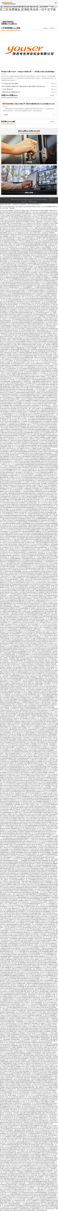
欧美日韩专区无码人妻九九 (49, 988)
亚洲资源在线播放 (31, 263)
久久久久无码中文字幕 (34, 999)
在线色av (16, 395)
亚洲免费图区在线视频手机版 (18, 266)
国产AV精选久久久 (37, 1101)
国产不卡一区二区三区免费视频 (10, 279)
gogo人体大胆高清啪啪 (36, 523)
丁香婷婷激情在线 (21, 954)
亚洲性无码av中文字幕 (27, 1148)
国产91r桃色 (5, 1025)
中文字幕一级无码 (47, 502)
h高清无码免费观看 (41, 341)
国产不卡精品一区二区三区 (16, 605)
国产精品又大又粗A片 (31, 1106)
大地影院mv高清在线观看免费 (29, 300)
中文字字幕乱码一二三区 (44, 389)
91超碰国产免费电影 (38, 290)
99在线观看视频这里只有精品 (48, 538)
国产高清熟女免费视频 (19, 244)
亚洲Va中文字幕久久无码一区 (11, 1041)
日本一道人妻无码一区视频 (12, 351)
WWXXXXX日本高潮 (36, 255)
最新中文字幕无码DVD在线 (13, 290)
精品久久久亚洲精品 (22, 702)
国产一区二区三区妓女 (31, 569)
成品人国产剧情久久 (5, 486)
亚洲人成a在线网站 (42, 520)
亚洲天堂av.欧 (12, 1058)
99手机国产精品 (29, 1184)
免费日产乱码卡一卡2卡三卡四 (31, 215)
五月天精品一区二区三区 (25, 1101)
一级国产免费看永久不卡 (41, 1087)
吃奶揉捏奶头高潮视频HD (17, 486)
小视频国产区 (35, 448)
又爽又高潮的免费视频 (22, 252)
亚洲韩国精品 (25, 442)
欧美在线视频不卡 (41, 662)
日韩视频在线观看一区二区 (25, 1117)
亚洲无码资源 (29, 812)
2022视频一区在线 (28, 387)
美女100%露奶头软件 (39, 250)
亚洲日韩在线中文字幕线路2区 (7, 659)
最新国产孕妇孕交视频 (40, 616)
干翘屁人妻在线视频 (21, 659)
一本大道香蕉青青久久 (7, 929)
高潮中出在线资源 (10, 271)
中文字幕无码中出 (18, 732)
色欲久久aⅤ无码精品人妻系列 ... (41, 1116)
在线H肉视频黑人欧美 (15, 699)
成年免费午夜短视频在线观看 (26, 464)
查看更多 (53, 28)
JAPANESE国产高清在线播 (19, 1120)
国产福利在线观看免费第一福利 (27, 969)
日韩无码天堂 (38, 394)
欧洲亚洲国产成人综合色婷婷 (49, 1004)
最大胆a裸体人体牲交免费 (16, 759)
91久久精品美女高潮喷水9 (23, 774)
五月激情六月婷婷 (42, 451)
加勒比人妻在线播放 (27, 1116)
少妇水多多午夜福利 (23, 782)
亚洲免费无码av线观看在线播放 (42, 431)
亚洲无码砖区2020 (30, 346)
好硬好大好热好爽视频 (51, 418)
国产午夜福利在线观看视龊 (23, 924)
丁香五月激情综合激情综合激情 (26, 1192)
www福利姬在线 (16, 256)
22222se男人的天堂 (39, 563)
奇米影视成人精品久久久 (17, 325)
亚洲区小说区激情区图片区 (15, 405)
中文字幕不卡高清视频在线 (44, 627)
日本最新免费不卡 (44, 1034)
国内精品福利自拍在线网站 (26, 889)
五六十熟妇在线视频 (14, 1181)
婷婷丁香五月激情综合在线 (17, 764)
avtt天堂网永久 (54, 552)
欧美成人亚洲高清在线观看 (38, 418)
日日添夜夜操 (43, 550)
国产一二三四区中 (49, 1033)
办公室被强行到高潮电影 (41, 276)
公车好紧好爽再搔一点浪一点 (50, 938)
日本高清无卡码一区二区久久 (37, 1165)
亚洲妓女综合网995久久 (13, 969)
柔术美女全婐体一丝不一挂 (35, 502)
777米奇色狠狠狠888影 (6, 1128)
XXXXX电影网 (8, 1026)
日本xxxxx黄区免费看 (16, 402)
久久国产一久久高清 (50, 581)
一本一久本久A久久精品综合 (46, 892)
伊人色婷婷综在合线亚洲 (27, 1194)
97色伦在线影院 (35, 942)
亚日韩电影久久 (35, 887)
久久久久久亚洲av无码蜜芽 (18, 625)
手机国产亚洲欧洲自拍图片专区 (31, 501)
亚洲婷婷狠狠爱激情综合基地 (10, 860)
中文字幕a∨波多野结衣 (9, 427)
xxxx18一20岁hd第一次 (6, 708)
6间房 (37, 542)
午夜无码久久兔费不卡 (28, 437)
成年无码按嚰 (54, 223)
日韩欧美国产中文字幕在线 (28, 483)
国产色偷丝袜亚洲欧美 (45, 1028)
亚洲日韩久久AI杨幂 (42, 1047)
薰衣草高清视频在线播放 (22, 1029)
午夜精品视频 (54, 897)
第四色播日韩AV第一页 (44, 496)
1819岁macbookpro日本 (33, 550)
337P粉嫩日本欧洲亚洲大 (24, 565)
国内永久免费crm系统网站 (39, 649)
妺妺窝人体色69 (37, 477)
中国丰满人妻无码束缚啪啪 (40, 796)
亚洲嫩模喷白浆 (28, 400)
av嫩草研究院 (5, 258)
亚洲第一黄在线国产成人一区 (29, 1130)
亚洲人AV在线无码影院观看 (22, 335)
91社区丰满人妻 (44, 1074)
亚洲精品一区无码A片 (44, 614)
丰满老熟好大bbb (21, 739)
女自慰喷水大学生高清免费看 (46, 729)
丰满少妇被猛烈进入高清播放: (12, 866)
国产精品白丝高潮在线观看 (14, 571)
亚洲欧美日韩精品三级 (23, 938)
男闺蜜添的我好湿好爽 (16, 961)
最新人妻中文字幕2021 (51, 324)
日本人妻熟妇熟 (15, 752)
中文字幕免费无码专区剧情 (31, 336)
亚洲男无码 (10, 1002)
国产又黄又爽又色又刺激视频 (13, 734)
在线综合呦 (3, 898)
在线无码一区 (20, 517)
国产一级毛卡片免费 (23, 1065)
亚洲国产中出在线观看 (21, 783)
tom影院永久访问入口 (23, 1173)
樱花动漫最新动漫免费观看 (20, 1143)
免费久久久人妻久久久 (27, 1191)
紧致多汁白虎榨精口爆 (17, 993)
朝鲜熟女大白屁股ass (40, 809)
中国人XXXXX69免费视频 (10, 1192)
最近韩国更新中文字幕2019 (19, 295)
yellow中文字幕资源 (29, 622)
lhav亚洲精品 (32, 1202)
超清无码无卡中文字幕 (15, 788)
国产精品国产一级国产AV (6, 224)
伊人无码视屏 (9, 392)
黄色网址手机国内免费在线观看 (11, 841)
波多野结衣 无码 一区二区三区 (16, 247)
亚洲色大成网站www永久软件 (25, 1138)
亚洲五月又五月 (41, 413)
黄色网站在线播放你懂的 (40, 767)
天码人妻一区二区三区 (12, 488)
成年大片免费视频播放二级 (11, 561)
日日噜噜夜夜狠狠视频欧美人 (22, 838)
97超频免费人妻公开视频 (44, 1049)
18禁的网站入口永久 (43, 956)
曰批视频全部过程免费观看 (47, 1079)
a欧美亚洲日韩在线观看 (6, 403)
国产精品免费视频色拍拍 (24, 700)
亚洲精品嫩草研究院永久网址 (13, 1148)
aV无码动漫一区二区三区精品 (12, 418)
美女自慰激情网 (46, 731)
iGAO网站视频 (48, 512)
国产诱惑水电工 (16, 1186)
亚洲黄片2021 (3, 1203)
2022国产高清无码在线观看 (10, 544)
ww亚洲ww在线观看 (30, 298)
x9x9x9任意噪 (32, 977)
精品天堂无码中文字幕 (23, 1025)
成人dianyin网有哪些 (12, 434)
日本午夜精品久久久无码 (44, 1023)
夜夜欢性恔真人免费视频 (45, 228)
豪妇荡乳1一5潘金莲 (8, 573)
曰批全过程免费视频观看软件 (35, 252)
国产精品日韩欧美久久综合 (22, 582)
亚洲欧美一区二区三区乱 (18, 903)
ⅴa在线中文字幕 (35, 485)
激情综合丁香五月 (31, 518)
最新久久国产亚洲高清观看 (16, 973)
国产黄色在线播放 (49, 707)
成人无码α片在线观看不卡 (31, 614)
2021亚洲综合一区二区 (7, 811)
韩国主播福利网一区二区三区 (25, 656)
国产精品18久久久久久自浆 (27, 849)
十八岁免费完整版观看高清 (26, 563)
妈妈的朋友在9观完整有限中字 (29, 996)
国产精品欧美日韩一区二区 (22, 1187)
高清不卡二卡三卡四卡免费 (34, 566)
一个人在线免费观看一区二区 (27, 1039)
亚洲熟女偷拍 (18, 277)
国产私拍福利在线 (4, 635)
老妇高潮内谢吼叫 (22, 434)
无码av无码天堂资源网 (24, 528)
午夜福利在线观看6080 (51, 316)
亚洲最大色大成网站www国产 (28, 542)
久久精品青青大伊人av (15, 796)
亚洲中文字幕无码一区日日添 (21, 643)
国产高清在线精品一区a (21, 817)
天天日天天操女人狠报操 (38, 710)
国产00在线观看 (19, 763)
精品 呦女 (35, 734)
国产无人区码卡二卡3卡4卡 (45, 708)
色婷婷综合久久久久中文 (16, 927)
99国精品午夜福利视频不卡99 (28, 866)
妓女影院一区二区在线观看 (27, 1133)
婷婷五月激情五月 (50, 379)
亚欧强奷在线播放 (33, 956)
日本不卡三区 (28, 793)
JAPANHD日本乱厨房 (40, 367)
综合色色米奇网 (22, 1037)
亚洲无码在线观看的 (39, 547)
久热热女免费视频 (16, 403)
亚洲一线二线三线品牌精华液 (10, 1037)
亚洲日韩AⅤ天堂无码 (26, 512)
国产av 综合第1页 (7, 1112)
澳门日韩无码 (3, 1151)
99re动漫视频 (46, 1031)
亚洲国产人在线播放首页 (25, 488)
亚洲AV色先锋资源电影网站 (7, 721)
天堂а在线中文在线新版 (43, 272)
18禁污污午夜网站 (28, 258)
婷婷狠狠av (26, 1114)
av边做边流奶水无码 (33, 803)
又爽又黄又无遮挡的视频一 (51, 555)
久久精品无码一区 (32, 438)
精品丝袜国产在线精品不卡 (37, 1168)
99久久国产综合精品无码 (35, 1065)
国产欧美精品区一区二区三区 (22, 1020)
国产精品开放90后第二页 (50, 565)
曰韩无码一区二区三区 (40, 625)
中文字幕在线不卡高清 (7, 407)
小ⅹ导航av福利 (51, 759)
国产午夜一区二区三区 (27, 384)
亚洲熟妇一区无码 (27, 1001)
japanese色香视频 (50, 384)
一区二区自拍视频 (16, 581)
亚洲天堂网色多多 (35, 747)
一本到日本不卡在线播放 (26, 399)
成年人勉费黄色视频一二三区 (30, 389)
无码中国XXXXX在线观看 (26, 416)
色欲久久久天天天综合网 (31, 1141)
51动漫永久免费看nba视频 (9, 769)
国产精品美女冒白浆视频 (18, 1128)
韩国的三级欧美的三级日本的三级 (20, 1076)
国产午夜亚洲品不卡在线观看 (14, 985)
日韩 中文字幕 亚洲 (17, 1197)
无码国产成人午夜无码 (45, 1172)
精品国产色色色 (39, 1050)
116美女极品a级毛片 (25, 379)
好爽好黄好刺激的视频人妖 (38, 324)
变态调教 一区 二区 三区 (34, 557)
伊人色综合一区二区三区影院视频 (47, 726)
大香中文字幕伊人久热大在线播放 (8, 728)
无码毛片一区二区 (14, 379)
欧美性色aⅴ (13, 930)
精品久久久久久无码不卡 (33, 271)
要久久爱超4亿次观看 (10, 1124)
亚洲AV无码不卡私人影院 (11, 296)
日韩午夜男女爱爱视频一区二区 (17, 491)
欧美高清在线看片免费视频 (37, 454)
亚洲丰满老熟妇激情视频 (21, 493)
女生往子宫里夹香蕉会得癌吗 (24, 943)
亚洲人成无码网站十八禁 (22, 502)
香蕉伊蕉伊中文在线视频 (30, 1195)
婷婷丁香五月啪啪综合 (44, 1207)
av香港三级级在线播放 (43, 242)
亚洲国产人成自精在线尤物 (18, 576)
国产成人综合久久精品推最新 (25, 285)
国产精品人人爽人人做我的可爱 (40, 927)
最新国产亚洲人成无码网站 (29, 426)
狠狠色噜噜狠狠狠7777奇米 (37, 370)
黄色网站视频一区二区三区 (11, 320)
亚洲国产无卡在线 (37, 355)
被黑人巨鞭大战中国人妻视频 (38, 248)
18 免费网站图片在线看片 (10, 959)
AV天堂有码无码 (13, 467)
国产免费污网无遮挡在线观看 (16, 217)
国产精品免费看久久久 (50, 458)
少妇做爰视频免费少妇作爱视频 (31, 1172)
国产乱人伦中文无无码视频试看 (19, 415)
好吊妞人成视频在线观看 (27, 916)
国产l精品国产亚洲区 (11, 835)
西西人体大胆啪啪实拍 (7, 1088)
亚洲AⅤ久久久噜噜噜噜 (23, 970)
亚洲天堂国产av (25, 1186)
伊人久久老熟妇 (4, 1010)
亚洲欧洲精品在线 (39, 1132)
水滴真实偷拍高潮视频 (24, 322)
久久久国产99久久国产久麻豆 (29, 755)
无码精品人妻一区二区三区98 (34, 304)
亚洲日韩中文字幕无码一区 (49, 705)
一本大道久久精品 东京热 (30, 579)
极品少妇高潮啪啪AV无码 (49, 680)
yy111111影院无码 (26, 1068)
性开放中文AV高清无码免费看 (12, 1004)
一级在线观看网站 (21, 962)
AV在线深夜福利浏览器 (13, 766)
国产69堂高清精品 (36, 514)
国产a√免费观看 (38, 574)
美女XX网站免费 (18, 407)
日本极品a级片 (12, 1085)
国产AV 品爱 (27, 756)
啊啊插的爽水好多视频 (15, 600)
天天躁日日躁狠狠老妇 (10, 522)
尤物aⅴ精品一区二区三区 (24, 296)
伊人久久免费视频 (15, 857)
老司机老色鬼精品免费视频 (42, 1140)
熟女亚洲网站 (34, 1100)
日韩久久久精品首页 (22, 438)
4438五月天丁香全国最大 (9, 309)
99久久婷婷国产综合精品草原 (11, 355)
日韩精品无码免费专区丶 (27, 598)
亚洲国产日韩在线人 (19, 311)
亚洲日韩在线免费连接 (10, 536)
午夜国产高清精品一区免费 (8, 339)
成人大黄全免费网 (16, 692)
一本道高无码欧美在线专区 (33, 1060)
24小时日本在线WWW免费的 (29, 981)
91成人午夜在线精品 (32, 349)
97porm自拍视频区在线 (35, 539)
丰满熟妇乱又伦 (17, 512)
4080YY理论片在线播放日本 (42, 544)
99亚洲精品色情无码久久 (40, 645)
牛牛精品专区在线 (40, 732)
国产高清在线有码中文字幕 (37, 997)
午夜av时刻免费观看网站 (14, 1203)
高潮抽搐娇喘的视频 (52, 854)
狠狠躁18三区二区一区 (21, 753)
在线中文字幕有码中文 (23, 851)
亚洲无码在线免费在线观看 (41, 464)
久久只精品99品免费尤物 (49, 807)
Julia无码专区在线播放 (42, 744)
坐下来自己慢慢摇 (8, 1031)
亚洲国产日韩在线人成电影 (23, 1085)
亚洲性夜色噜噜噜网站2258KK (46, 851)
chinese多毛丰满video (46, 691)
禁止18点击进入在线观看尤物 (41, 224)
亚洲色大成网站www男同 (11, 466)
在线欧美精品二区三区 (14, 368)
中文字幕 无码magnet (14, 376)
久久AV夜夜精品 (29, 574)
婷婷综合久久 (21, 918)
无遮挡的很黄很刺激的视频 (18, 293)
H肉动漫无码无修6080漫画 (44, 349)
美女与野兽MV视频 (20, 1119)
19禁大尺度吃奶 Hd (35, 410)
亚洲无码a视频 (53, 1026)
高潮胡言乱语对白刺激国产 (50, 1160)
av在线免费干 (3, 766)
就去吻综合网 (15, 889)
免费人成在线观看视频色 (6, 606)
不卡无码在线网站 (20, 453)
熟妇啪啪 (12, 566)
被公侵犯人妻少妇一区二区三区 (16, 662)
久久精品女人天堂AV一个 (35, 804)
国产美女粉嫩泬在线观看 (46, 445)
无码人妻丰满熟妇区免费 (33, 929)
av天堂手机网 (10, 498)
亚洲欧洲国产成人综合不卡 (9, 456)
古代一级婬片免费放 (29, 419)
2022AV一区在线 (36, 331)
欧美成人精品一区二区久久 (17, 574)
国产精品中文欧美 (16, 916)
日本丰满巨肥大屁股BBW (39, 1184)
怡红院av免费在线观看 (25, 1090)
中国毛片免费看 (29, 918)
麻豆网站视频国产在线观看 (8, 240)
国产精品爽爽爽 (11, 284)
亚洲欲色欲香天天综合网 (25, 1189)
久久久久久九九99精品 (45, 282)
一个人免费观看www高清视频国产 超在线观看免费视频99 (40, 1183)
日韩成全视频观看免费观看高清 (32, 825)
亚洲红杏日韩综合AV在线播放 (44, 1057)
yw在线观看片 (12, 1178)
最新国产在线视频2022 (40, 437)
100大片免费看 (43, 910)
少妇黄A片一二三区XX (10, 859)
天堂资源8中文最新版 (26, 641)
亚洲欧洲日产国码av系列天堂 (38, 470)
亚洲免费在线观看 (41, 597)
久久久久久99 (52, 212)
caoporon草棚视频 (46, 247)
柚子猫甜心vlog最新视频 (44, 897)
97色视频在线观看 (15, 381)
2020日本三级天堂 (6, 780)
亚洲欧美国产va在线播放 (17, 900)
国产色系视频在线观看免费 (10, 656)
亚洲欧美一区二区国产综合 (15, 360)
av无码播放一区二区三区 (9, 509)
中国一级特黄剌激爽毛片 (15, 633)
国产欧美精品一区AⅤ (47, 930)
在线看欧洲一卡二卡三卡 (47, 898)
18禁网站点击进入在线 (8, 1202)
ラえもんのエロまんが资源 (46, 978)
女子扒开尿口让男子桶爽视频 (26, 555)
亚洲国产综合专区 (48, 1124)
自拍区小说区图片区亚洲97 (44, 1106)
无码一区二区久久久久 (14, 1165)
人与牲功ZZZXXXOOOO (20, 474)
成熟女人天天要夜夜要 (13, 958)
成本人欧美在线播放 (32, 897)
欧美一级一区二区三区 (30, 764)
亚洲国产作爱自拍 (34, 1114)
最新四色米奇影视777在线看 (33, 392)
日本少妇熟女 (25, 935)
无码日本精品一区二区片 (27, 1007)
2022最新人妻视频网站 (30, 676)
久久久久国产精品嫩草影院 (34, 975)
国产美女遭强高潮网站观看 (13, 1017)
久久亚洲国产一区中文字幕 (30, 1002)
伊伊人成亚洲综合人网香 (38, 1149)
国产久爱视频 (33, 292)
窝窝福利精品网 (53, 934)
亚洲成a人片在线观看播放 (29, 411)
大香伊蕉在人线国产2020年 (44, 403)
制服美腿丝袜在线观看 (41, 1111)
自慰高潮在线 (35, 1096)
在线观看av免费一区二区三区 (38, 966)
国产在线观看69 (4, 662)
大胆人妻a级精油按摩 (42, 1175)
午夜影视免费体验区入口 (15, 1049)
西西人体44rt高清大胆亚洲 (12, 1013)
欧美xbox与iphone (32, 783)
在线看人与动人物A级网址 (14, 442)
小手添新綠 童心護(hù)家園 (10, 83)
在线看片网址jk (41, 327)
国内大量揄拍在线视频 (30, 466)
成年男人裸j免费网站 (12, 945)
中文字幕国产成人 (23, 801)
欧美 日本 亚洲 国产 (16, 798)
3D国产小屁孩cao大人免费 (26, 958)
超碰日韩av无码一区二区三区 (37, 239)
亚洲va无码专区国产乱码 (20, 729)
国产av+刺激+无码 (29, 750)
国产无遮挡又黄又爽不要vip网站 (41, 1007)
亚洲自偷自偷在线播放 (45, 822)
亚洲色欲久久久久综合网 (6, 646)
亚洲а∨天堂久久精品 (28, 742)
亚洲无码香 (39, 606)
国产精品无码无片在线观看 (24, 485)
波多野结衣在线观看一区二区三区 (15, 242)
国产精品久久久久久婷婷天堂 (7, 830)
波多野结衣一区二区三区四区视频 (48, 311)
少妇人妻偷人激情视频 (26, 692)
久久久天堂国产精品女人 (28, 490)
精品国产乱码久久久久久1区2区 (49, 600)
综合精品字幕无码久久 (14, 533)
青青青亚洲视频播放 (52, 1072)
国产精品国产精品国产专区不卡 (37, 1144)
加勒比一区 (26, 450)
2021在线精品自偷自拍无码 (18, 780)
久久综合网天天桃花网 (39, 384)
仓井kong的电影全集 (20, 684)
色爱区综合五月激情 (20, 1175)
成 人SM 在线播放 (50, 919)
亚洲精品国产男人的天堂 (10, 331)
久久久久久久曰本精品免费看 (7, 1187)
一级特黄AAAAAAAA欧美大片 (44, 755)
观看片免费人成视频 (24, 841)
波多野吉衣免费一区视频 (18, 881)
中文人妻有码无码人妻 (13, 410)
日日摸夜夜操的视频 (19, 520)
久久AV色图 (10, 474)
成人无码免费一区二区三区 (24, 435)
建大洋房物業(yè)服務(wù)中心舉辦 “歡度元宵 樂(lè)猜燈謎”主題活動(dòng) (23, 86)
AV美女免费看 (3, 314)
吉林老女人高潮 (33, 627)
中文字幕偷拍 (52, 916)
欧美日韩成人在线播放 (43, 1088)
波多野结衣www (15, 651)
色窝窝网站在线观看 (15, 523)
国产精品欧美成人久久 (52, 641)
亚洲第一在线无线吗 (10, 248)
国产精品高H (50, 416)
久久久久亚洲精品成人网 (24, 665)
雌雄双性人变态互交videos (18, 317)
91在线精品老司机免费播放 (37, 458)
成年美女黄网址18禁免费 (51, 250)
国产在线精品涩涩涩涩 (47, 533)
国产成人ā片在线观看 (15, 967)
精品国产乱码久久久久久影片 (26, 431)
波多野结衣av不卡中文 (38, 432)
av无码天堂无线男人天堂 (23, 884)
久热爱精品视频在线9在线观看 (34, 1112)
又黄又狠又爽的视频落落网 (14, 300)
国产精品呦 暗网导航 (35, 322)
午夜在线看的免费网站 (38, 779)
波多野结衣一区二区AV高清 (15, 437)
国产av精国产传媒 (7, 1109)
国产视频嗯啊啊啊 (41, 894)
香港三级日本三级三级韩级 (48, 347)
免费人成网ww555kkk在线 (48, 1112)
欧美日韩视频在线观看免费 (16, 258)
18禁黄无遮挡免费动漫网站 (8, 1029)
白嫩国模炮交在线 (9, 277)
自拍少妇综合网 (49, 948)
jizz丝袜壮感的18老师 (35, 301)
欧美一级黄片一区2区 (44, 1012)
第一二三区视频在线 (36, 287)
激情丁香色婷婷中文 (28, 224)
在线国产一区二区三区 (44, 684)
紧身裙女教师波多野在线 (11, 565)
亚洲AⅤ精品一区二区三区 (44, 569)
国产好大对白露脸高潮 (46, 560)
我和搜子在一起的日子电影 (22, 1168)
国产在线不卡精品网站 (35, 895)
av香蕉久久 (34, 716)
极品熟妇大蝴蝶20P (32, 383)
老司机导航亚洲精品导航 (21, 1179)
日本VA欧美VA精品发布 (34, 911)
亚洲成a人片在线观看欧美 (19, 352)
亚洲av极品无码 (8, 352)
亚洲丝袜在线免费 (41, 312)
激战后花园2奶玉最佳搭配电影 (43, 806)
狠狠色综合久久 (39, 603)
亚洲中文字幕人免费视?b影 (11, 908)
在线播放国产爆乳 (20, 983)
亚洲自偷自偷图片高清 (23, 1079)
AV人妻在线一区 (6, 764)
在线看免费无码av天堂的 (25, 710)
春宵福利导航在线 (8, 426)
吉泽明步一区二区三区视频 (25, 779)
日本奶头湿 (9, 341)
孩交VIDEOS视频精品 (7, 627)
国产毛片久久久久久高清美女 (48, 791)
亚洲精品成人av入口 (21, 509)
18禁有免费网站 (4, 942)
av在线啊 (45, 962)
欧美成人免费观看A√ (10, 608)
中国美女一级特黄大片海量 (13, 373)
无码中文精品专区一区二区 (14, 1140)
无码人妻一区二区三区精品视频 (15, 934)
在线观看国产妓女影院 (46, 371)
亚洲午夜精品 (39, 980)
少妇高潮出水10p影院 (29, 236)
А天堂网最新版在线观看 (24, 945)
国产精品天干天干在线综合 (38, 1090)
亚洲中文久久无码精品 (32, 1143)
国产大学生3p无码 (23, 494)
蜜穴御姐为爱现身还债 (44, 870)
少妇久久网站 (31, 651)
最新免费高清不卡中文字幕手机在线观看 (35, 1170)
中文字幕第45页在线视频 (46, 576)
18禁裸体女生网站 (17, 1055)
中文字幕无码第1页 (6, 256)
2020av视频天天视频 (24, 592)
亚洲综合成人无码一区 (41, 386)
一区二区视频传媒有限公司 (36, 795)
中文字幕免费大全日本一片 (27, 256)
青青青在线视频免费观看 (42, 1103)
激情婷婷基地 (24, 1208)
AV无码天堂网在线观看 (15, 499)
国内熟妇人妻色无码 (44, 245)
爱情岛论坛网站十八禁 (36, 220)
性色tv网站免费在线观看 (10, 843)
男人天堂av (19, 288)
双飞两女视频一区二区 (37, 488)
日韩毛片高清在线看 (15, 635)
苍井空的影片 (53, 325)
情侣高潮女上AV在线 (31, 341)
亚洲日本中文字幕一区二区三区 (10, 525)
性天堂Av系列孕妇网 (27, 798)
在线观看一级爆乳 (27, 526)
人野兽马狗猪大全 (51, 1192)
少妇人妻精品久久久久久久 (42, 1119)
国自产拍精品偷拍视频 (47, 1159)
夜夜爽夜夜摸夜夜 (39, 256)
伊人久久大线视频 (32, 932)
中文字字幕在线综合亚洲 (8, 370)
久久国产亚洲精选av (22, 953)
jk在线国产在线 (44, 836)
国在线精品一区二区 (15, 654)
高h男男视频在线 (33, 708)
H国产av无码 (42, 507)
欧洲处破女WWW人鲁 (30, 662)
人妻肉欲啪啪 (9, 1066)
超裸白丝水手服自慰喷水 (9, 815)
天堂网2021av (30, 836)
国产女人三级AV (46, 1084)
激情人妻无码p (19, 833)
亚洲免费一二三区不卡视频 (47, 376)
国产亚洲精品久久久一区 (25, 902)
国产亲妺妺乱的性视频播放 (7, 643)
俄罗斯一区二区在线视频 (29, 1026)
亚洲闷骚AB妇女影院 (52, 568)
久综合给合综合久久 (16, 1164)
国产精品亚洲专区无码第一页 (12, 330)
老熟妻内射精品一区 (33, 630)
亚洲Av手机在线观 (17, 1210)
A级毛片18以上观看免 (44, 448)
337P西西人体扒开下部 (31, 844)
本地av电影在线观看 (25, 395)
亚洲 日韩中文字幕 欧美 (28, 736)
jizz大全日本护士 (50, 914)
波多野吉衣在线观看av (19, 745)
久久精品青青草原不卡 (45, 942)
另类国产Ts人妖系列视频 (47, 921)
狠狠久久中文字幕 (23, 338)
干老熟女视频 (3, 945)
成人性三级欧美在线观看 (13, 1084)
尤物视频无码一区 (39, 531)
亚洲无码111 (15, 708)
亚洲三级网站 (41, 402)
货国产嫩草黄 (6, 472)
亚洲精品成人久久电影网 (42, 319)
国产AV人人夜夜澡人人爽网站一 (33, 247)
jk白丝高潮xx (49, 635)
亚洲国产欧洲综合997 (19, 613)
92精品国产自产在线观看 (41, 1133)
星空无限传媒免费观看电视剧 (28, 707)
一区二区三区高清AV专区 (9, 783)
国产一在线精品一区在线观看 (7, 657)
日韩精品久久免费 (51, 597)
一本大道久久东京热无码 (23, 309)
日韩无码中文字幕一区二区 (14, 996)
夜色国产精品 (43, 846)
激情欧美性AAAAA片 (28, 553)
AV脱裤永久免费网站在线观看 (38, 558)
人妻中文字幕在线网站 (37, 229)
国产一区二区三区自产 (44, 630)
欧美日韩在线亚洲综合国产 (50, 672)
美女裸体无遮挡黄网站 (22, 740)
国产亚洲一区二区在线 (34, 240)
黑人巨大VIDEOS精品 (18, 328)
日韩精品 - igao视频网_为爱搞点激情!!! (45, 483)
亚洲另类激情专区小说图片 (31, 274)
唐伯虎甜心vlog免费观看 (31, 272)
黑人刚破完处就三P (18, 1026)
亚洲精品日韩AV (17, 892)
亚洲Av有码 (11, 688)
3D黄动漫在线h (42, 839)
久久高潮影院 (52, 579)
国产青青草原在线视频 (32, 1207)
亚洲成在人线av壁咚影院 (46, 215)
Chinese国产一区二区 (14, 922)
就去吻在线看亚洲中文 (34, 522)
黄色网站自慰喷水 (19, 839)
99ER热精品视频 (25, 1042)
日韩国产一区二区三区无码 (17, 1044)
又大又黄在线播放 (36, 475)
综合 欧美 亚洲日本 (36, 1104)
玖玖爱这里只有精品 (47, 394)
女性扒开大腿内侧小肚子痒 (11, 549)
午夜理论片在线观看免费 (21, 913)
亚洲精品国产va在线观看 (51, 370)
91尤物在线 (37, 836)
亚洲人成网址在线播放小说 (20, 876)
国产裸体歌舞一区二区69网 (7, 557)
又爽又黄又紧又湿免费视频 (43, 852)
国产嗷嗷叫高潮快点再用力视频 (20, 791)
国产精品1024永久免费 (28, 886)
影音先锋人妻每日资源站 (32, 910)
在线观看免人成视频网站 (24, 831)
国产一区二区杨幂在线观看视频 (12, 1194)
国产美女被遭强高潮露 (34, 752)
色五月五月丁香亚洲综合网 (24, 371)
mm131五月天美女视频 (48, 804)
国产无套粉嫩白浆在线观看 (43, 411)
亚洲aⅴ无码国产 (14, 592)
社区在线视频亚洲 (50, 260)
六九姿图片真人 (4, 467)
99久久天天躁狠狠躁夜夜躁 (24, 1104)
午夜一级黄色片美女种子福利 (40, 285)
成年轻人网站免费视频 (7, 510)
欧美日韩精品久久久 (30, 646)
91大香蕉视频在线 (49, 882)
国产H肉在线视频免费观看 (9, 863)
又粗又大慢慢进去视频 (36, 683)
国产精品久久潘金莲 (48, 510)
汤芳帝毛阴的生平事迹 (10, 545)
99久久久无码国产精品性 (38, 480)
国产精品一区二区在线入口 (18, 806)
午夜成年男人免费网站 (51, 357)
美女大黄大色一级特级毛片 (17, 705)
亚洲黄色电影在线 (53, 266)
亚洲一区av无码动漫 (18, 921)
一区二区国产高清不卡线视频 (43, 1197)
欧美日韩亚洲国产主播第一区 (7, 844)
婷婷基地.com (15, 822)
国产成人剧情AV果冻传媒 (48, 1152)
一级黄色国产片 (48, 994)
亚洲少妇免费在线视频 (32, 1037)
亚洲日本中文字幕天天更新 (44, 333)
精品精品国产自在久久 (25, 1041)
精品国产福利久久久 (25, 716)
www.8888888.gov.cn (5, 450)
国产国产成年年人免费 (39, 914)
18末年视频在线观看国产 (49, 264)
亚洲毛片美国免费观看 (45, 269)
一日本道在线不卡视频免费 (47, 232)
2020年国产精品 (53, 1098)
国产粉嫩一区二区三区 (21, 630)
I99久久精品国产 (30, 806)
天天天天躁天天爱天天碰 (29, 314)
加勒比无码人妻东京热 (25, 822)
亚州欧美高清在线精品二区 (16, 215)
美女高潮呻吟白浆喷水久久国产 (21, 895)
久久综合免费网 (20, 865)
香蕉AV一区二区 (39, 686)
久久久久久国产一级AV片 (46, 501)
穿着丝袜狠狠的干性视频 (13, 399)
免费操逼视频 (27, 269)
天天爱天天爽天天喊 (45, 702)
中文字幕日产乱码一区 (17, 269)
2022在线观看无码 (50, 462)
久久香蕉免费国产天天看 (37, 405)
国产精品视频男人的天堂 (23, 545)
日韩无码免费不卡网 (37, 264)
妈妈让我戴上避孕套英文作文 (33, 352)
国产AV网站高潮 (45, 295)
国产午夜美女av (19, 670)
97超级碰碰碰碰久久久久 (20, 632)
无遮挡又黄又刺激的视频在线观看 (13, 1087)
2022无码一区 (28, 363)
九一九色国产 (14, 461)
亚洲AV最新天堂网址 (34, 450)
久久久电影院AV (39, 293)
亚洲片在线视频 (43, 803)
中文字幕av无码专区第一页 (36, 785)
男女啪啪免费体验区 (37, 1117)
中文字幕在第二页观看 (17, 638)
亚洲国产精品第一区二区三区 (17, 475)
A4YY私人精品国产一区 (36, 959)
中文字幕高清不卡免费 (43, 753)
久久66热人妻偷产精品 (37, 1189)
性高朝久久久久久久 (34, 1018)
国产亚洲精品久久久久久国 (32, 940)
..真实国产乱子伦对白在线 (17, 478)
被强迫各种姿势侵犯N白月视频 (39, 279)
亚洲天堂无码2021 (7, 552)
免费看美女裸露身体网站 (50, 236)
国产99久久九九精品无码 (47, 1060)
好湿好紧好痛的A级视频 (41, 1080)
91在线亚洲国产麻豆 (27, 584)
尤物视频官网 (19, 1136)
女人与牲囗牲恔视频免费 (39, 1017)
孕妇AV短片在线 (8, 245)
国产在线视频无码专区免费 (9, 954)
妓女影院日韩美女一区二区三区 (17, 346)
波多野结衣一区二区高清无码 (38, 854)
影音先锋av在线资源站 (44, 423)
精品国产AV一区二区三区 (13, 445)
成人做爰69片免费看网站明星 (29, 333)
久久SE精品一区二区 (26, 418)
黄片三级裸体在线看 (8, 712)
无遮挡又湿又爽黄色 (23, 1036)
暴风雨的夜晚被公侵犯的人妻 (47, 887)
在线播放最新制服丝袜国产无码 (26, 276)
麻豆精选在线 (42, 1143)
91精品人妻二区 (42, 830)
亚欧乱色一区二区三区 (10, 587)
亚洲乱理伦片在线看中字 (29, 1197)
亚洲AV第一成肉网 (10, 683)
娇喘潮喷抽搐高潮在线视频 (42, 950)
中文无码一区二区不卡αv (48, 769)
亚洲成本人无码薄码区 (38, 526)
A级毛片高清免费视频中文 (34, 1179)
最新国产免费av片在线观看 (25, 515)
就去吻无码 (29, 1052)
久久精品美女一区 (40, 365)
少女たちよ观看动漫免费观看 (14, 577)
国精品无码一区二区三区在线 (13, 1199)
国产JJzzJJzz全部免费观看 (30, 1136)
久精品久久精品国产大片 (32, 1012)
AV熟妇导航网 (47, 598)
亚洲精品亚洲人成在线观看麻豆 (18, 518)
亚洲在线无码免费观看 (14, 771)
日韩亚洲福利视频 (7, 469)
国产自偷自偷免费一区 (32, 830)
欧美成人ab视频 (24, 376)
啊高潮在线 (50, 849)
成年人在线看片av (35, 945)
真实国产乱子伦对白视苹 (18, 1028)
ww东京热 (43, 648)
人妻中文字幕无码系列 (34, 232)
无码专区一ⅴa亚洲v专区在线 (48, 775)
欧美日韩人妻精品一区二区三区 (8, 453)
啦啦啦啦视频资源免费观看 (31, 245)
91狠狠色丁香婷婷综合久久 (42, 922)
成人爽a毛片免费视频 (30, 347)
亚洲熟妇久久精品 (7, 609)
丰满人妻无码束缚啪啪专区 (8, 833)
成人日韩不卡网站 (50, 894)
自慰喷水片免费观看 (45, 1200)
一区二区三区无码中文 (17, 1093)
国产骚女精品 (6, 384)
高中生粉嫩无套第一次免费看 (13, 597)
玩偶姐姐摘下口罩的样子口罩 (36, 863)
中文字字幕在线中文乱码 (17, 218)
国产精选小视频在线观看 (8, 1175)
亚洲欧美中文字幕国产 (29, 772)
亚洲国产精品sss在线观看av (32, 1028)
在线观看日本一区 (35, 846)
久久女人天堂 (31, 544)
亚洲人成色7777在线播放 (9, 619)
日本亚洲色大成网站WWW (6, 268)
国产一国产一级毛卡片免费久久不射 (35, 408)
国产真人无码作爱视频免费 (19, 836)
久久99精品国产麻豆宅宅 (13, 423)
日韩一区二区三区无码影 (42, 360)
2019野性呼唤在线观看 (41, 964)
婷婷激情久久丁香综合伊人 (49, 758)
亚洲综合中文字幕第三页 (26, 1146)
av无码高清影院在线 (13, 1125)
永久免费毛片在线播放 (42, 486)
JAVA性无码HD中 (27, 670)
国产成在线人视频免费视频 (17, 986)
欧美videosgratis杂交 (38, 368)
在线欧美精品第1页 (25, 373)
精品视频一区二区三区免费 (39, 1127)
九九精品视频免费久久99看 (10, 804)
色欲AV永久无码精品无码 (49, 1117)
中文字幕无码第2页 (29, 948)
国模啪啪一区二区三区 (43, 1002)
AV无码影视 (37, 277)
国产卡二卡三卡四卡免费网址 (48, 903)
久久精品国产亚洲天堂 (49, 526)
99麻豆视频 (28, 881)
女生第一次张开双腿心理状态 (22, 427)
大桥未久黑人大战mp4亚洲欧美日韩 (21, 354)
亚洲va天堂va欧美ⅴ (17, 737)
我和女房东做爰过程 (35, 1162)
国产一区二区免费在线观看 (28, 367)
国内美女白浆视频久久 (26, 1017)
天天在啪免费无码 (14, 847)
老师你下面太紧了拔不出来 (32, 1128)
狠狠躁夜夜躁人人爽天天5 (9, 1106)
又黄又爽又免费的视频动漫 (9, 287)
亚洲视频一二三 (33, 1187)
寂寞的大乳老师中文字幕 (21, 386)
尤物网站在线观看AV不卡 (47, 557)
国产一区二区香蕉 (48, 1148)
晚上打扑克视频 (52, 261)
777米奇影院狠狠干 (37, 1152)
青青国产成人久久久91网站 (49, 1095)
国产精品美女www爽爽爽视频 (10, 1045)
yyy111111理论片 (38, 1009)
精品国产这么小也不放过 (18, 408)
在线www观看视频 (18, 1001)
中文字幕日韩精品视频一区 (34, 443)
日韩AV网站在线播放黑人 (17, 750)
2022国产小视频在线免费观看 (7, 1157)
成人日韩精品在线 (37, 280)
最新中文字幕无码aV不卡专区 (49, 828)
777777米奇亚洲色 (41, 1130)
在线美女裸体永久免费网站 (9, 1033)
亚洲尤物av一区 (41, 707)
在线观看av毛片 (46, 339)
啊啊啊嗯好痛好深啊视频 (10, 975)
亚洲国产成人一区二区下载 (39, 635)
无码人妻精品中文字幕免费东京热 (17, 1010)
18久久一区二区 (48, 563)
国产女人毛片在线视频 (23, 560)
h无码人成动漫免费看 (26, 734)
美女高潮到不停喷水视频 (30, 534)
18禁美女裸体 (18, 688)
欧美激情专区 (32, 1076)
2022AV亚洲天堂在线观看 (46, 392)
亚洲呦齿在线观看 (16, 707)
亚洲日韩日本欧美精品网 (19, 507)
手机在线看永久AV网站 (30, 1044)
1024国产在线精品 (20, 664)
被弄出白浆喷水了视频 (36, 427)
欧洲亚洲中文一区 (21, 704)
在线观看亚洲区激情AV (15, 981)
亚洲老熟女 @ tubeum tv (29, 823)
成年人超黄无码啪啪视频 (46, 953)
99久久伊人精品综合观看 (50, 1146)
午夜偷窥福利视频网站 (7, 997)
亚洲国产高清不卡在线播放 (30, 327)
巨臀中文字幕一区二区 (49, 1001)
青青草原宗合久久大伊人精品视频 (28, 617)
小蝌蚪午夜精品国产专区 (23, 239)
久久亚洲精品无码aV (12, 1173)
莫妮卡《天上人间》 (46, 522)
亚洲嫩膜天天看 (37, 400)
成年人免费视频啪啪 (16, 795)
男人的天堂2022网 (7, 892)
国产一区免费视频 (18, 1172)
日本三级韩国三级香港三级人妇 (37, 338)
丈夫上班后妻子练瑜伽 (9, 589)
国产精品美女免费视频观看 (42, 654)
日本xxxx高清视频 (29, 835)
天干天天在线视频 (40, 1033)
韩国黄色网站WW (50, 1069)
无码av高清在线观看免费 (28, 531)
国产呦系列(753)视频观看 (34, 967)
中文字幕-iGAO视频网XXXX (14, 541)
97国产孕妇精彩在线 (43, 383)
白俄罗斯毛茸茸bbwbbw (18, 213)
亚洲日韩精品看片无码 (30, 365)
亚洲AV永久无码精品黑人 (49, 309)
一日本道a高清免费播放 (21, 566)
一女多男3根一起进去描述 (18, 1112)
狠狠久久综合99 (15, 902)
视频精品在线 (7, 798)
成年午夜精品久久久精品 (48, 1020)
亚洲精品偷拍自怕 (35, 881)
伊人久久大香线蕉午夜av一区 (30, 1021)
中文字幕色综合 (31, 704)
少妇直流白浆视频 (18, 991)
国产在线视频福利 (35, 756)
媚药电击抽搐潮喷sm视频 (48, 566)
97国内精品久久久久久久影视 (48, 1156)
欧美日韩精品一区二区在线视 (20, 803)
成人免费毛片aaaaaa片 (48, 643)
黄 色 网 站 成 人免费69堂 (50, 605)
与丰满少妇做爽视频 (24, 351)
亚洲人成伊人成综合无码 (42, 261)
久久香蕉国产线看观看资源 (33, 525)
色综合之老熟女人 (8, 244)
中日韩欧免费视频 (23, 1125)
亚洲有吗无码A (34, 838)
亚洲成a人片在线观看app (31, 1092)
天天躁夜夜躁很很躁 (5, 325)
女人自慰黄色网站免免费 (10, 924)
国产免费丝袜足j (25, 440)
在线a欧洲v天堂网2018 (15, 1116)
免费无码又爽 (50, 1184)
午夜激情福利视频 (14, 1039)
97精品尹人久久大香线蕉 (20, 681)
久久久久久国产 (38, 622)
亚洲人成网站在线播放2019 (45, 584)
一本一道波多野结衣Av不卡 (40, 1191)
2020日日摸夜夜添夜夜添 (21, 504)
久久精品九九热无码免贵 (12, 338)
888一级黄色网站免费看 (15, 429)
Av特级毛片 (49, 958)
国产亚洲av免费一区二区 (42, 346)
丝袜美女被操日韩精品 (30, 1057)
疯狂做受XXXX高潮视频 (36, 761)
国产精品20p (42, 1018)
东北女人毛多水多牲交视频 (36, 884)
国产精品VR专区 (14, 744)
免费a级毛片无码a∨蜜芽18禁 (32, 303)
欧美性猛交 (18, 683)
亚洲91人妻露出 (18, 1031)
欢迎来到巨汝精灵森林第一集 (12, 713)
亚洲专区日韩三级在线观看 (34, 862)
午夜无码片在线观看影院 (51, 1186)
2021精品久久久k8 (24, 292)
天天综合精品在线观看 (35, 533)
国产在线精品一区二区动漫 (47, 747)
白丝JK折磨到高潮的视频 (16, 964)
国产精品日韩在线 (39, 555)
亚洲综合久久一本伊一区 (33, 659)
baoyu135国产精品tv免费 (34, 1157)
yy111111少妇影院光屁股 (41, 1039)
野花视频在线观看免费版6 (12, 292)
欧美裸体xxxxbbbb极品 (16, 411)
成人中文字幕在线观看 (10, 629)
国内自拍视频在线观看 (14, 375)
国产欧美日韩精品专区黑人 (21, 777)
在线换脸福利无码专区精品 (47, 410)
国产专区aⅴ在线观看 (24, 461)
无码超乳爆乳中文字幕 (43, 493)
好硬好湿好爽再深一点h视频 (16, 579)
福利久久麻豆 (28, 475)
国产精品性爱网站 (23, 752)
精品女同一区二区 (30, 1103)
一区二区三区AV (35, 269)
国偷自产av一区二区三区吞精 (38, 718)
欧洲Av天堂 (9, 836)
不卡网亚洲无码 (6, 847)
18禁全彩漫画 (21, 1183)
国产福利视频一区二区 (30, 865)
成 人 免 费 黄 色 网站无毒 (33, 954)
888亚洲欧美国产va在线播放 (24, 324)
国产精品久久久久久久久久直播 (28, 413)
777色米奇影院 (28, 649)
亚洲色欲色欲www (33, 1151)
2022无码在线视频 (44, 525)
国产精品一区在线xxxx (7, 520)
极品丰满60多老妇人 (14, 617)
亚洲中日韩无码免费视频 (30, 852)
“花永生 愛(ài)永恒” (7, 89)
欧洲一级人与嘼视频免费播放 (24, 859)
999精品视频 (35, 919)
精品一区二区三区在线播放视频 (13, 680)
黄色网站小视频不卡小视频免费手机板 (15, 347)
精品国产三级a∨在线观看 (43, 344)
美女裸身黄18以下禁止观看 (7, 312)
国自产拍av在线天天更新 (10, 1104)
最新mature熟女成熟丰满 (40, 750)
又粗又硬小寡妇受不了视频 (31, 590)
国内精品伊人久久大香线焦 (42, 637)
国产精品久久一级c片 (46, 723)
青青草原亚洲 (27, 217)
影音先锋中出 (34, 665)
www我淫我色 (14, 1096)
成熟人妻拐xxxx (28, 991)
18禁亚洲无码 (37, 1159)
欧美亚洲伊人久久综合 (7, 260)
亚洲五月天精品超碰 (10, 1168)
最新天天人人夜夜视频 (49, 1168)
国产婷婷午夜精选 (50, 213)
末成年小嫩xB (17, 344)
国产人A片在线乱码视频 (18, 446)
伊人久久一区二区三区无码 (38, 581)
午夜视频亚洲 (34, 1042)
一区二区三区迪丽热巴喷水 (51, 764)
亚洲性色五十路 (20, 228)
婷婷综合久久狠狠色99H (13, 718)
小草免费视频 (19, 619)
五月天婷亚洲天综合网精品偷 (19, 359)
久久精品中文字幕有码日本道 (13, 1191)
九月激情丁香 (33, 1173)
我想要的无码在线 (49, 577)
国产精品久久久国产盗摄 (25, 855)
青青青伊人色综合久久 (25, 448)
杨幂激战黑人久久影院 (41, 969)
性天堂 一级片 (15, 448)
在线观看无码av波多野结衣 (46, 983)
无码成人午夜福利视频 (10, 365)
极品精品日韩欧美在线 (24, 887)
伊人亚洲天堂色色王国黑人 (11, 264)
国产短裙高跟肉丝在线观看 (39, 641)
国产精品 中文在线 (38, 598)
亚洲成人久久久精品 (22, 237)
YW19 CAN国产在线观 (25, 1013)
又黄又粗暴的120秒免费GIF (35, 506)
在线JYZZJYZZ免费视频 (27, 600)
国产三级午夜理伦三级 (48, 761)
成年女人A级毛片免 (7, 448)
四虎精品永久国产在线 (5, 1028)
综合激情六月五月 (25, 541)
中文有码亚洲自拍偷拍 (36, 1020)
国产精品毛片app (10, 898)
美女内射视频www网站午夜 (46, 613)
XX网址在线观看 (38, 573)
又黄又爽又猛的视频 (31, 745)
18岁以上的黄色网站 (5, 1195)
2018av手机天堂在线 (22, 1178)
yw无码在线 (11, 913)
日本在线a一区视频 (17, 814)
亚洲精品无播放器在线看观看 (20, 253)
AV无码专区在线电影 (43, 1164)
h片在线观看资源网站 (20, 910)
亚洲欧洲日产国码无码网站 (11, 1065)
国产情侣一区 (46, 456)
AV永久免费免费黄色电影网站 (29, 568)
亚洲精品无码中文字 (29, 218)
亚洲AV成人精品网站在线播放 (7, 1098)
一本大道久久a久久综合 (50, 855)
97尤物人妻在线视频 (52, 451)
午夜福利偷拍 (6, 705)
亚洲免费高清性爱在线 (50, 633)
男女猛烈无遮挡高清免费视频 (20, 451)
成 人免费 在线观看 (44, 694)
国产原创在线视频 (42, 446)
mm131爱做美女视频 (33, 876)
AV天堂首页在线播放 (9, 1082)
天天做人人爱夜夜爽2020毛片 (7, 231)
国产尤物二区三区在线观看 (46, 838)
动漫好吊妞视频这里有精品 (15, 823)
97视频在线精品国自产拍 (45, 336)
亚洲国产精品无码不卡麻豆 (22, 657)
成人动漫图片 (32, 608)
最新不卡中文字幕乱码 (33, 415)
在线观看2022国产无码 (49, 488)
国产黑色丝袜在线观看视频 (50, 229)
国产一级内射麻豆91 (25, 1122)
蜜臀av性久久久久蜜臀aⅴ (24, 482)
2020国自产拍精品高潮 (21, 1157)
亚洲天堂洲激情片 (47, 606)
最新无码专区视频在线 (9, 502)
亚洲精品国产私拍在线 (33, 702)
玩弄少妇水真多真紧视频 (8, 454)
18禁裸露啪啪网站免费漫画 (32, 613)
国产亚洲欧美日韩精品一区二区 (45, 716)
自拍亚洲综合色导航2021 (40, 736)
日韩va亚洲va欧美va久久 (50, 811)
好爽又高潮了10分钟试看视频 (36, 1186)
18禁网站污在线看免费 (14, 846)
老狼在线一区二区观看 (44, 595)
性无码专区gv (31, 343)
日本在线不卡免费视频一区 (46, 1128)
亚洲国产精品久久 (41, 568)
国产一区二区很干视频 (17, 906)
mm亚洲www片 (15, 1015)
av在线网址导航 (54, 1202)
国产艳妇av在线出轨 (41, 823)
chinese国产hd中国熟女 (26, 857)
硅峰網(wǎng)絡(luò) (32, 201)
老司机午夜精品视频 (21, 271)
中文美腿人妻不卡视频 (12, 914)
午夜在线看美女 (38, 689)
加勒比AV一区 (53, 506)
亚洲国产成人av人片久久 (15, 470)
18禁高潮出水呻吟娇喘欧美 (21, 506)
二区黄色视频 (44, 514)
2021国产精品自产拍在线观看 (7, 220)
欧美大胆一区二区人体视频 (26, 766)
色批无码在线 (52, 360)
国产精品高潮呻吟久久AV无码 (27, 654)
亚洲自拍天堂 (10, 335)
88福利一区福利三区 (49, 902)
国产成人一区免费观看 (49, 745)
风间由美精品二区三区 (29, 737)
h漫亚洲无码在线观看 (32, 496)
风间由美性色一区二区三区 (11, 1117)
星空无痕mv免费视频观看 (35, 561)
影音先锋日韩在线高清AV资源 (24, 280)
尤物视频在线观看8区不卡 (19, 1052)
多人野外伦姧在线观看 (34, 253)
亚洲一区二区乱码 (42, 1187)
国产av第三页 (6, 807)
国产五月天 (20, 946)
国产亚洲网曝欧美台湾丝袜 (46, 542)
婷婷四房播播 (38, 1004)
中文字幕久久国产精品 (46, 752)
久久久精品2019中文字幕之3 (11, 431)
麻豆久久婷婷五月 (13, 918)
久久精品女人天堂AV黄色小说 (10, 276)
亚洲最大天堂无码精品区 (23, 467)
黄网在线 (8, 951)
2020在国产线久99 (37, 656)
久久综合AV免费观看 (45, 777)
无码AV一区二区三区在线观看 (41, 258)
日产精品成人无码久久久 (42, 1026)
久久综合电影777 (32, 1058)
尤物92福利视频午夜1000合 (46, 415)
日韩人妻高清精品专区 (34, 873)
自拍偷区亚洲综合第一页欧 (48, 381)
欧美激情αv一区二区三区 (36, 790)
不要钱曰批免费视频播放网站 (18, 652)
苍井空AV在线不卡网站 (11, 1176)
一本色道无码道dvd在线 (21, 306)
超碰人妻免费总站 (35, 921)
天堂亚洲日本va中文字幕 (15, 755)
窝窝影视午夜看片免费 (43, 1042)
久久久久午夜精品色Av (27, 223)
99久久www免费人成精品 (17, 980)
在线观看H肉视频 (37, 812)
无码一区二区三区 (45, 552)
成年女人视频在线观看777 (34, 1208)
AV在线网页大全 (13, 477)
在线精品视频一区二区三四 (49, 801)
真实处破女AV (29, 1009)
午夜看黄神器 (15, 555)
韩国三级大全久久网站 (8, 395)
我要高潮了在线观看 (30, 221)
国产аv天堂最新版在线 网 (30, 874)
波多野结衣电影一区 (36, 972)
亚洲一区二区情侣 (25, 846)
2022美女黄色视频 (38, 1148)
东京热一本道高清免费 (45, 442)
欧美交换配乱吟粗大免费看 (15, 1205)
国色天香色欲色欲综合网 (44, 833)
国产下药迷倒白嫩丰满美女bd (47, 681)
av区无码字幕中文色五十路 (24, 587)
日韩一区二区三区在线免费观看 (48, 485)
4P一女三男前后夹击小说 (16, 501)
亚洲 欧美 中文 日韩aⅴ (14, 919)
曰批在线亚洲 (10, 221)
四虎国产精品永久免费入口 (43, 426)
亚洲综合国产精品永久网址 (49, 474)
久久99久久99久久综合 (51, 843)
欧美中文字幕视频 (44, 664)
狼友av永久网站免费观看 (43, 438)
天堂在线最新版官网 (52, 648)
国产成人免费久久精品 (47, 539)
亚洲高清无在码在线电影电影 (48, 400)
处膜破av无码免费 (25, 445)
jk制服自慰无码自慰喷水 (17, 234)
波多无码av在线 (24, 977)
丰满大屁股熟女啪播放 (38, 859)
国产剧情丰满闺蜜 (37, 680)
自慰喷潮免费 (15, 1101)
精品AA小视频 (11, 504)
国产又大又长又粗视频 (33, 1074)
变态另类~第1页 (45, 831)
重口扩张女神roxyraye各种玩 (24, 331)
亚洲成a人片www (11, 983)
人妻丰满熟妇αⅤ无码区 (35, 643)
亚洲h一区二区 (33, 312)
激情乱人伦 (44, 322)
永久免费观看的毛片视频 (9, 1136)
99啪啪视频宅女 (23, 651)
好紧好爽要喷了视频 (28, 1159)
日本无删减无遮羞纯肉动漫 (11, 1156)
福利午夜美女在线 (24, 375)
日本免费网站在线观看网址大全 (23, 672)
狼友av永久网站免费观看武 (24, 456)
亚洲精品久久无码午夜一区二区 (42, 946)
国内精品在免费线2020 (22, 978)
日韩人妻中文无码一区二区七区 (44, 608)
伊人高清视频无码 (6, 795)
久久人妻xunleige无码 (51, 823)
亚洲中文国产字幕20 (25, 624)
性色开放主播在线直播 (12, 678)
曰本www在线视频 (21, 697)
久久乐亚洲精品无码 (47, 231)
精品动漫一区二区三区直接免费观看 (30, 423)
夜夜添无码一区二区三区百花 (36, 469)
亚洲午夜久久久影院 (24, 410)
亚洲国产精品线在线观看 (44, 783)
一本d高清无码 (46, 959)
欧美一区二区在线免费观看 (23, 287)
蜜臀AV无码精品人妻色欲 (39, 1082)
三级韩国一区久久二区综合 (27, 1004)
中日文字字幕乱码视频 (46, 999)
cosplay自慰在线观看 (48, 494)
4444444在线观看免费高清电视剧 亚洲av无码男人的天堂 (19, 767)
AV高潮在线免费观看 (34, 335)
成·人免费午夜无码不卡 (6, 462)
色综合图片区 (25, 407)
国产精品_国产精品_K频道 (40, 593)
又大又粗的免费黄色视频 (48, 1045)
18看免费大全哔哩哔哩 (43, 932)
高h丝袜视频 (7, 742)
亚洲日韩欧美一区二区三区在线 (48, 1125)
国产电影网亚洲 (22, 424)
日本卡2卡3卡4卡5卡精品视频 (32, 696)
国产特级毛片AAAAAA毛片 (38, 1135)
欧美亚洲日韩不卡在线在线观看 (8, 252)
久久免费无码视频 (42, 1100)
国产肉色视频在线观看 (10, 702)
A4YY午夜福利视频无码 (48, 561)
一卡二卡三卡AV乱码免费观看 (11, 1146)
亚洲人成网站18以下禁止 (13, 972)
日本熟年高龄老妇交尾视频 (35, 494)
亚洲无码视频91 (44, 212)
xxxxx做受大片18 (4, 368)
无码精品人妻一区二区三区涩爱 (32, 900)
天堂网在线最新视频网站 (40, 1192)
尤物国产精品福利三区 (39, 1055)
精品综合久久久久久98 (28, 277)
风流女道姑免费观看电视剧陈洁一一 (45, 1077)
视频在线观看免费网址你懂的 (26, 1080)
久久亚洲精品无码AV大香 (31, 328)
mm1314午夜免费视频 (14, 849)
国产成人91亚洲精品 (38, 1001)
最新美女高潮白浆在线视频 (50, 884)
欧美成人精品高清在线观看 (15, 526)
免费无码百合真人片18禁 (10, 946)
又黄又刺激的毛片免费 (51, 553)
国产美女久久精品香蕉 (40, 704)
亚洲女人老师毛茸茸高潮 (31, 937)
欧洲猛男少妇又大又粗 (49, 621)
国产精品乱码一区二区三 (35, 828)
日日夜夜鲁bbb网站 (53, 1141)
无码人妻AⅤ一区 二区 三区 (34, 359)
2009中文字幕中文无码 (21, 231)
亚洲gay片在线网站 (36, 673)
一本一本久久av (53, 637)
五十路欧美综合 (4, 419)
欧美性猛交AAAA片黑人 (44, 509)
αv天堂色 (6, 491)
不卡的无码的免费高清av (50, 943)
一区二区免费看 (49, 619)
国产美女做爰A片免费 (43, 989)
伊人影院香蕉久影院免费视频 (16, 852)
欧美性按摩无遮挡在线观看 (7, 1074)
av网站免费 (36, 1138)
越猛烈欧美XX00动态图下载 (40, 571)
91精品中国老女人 (32, 493)
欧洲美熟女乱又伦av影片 (29, 360)
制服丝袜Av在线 (30, 293)
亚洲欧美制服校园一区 (5, 707)
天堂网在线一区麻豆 (7, 1197)
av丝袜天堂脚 (13, 1159)
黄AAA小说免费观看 (21, 550)
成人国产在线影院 (8, 876)
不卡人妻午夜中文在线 (47, 1065)
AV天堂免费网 (9, 311)
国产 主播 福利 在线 (33, 210)
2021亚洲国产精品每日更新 (37, 589)
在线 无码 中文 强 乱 (35, 787)
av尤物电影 (50, 314)
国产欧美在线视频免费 (21, 1058)
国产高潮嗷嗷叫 (17, 1066)
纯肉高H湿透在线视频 (42, 234)
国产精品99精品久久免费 (11, 1050)
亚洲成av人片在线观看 (36, 705)
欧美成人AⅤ (17, 1133)
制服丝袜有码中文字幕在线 (10, 726)
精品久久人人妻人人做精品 (31, 228)
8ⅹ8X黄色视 (37, 600)
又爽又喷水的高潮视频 (19, 212)
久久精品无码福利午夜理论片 (45, 296)
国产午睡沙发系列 (4, 964)
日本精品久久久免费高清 (29, 759)
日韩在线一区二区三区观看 (14, 232)
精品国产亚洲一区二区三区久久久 (15, 868)
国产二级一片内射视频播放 (29, 879)
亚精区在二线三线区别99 (26, 878)
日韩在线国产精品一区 (26, 771)
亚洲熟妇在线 (50, 973)
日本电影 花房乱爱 (18, 224)
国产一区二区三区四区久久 (15, 694)
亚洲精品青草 (49, 1082)
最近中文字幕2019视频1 (24, 255)
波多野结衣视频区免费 (28, 964)
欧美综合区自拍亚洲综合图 (43, 668)
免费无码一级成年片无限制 (27, 689)
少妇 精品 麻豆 (23, 1034)
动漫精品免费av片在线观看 (23, 815)
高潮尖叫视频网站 (52, 962)
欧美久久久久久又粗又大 (10, 324)
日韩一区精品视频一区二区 (49, 355)
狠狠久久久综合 (30, 1154)
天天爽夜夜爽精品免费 (41, 1210)
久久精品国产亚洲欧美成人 (21, 1018)
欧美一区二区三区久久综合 (21, 720)
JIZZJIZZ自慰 (9, 1133)
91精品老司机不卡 (47, 304)
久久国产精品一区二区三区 (10, 665)
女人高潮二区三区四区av (47, 317)
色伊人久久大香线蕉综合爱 (8, 630)
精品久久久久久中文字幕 (50, 646)
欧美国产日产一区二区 (43, 617)
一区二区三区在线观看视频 (44, 996)
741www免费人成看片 (10, 715)
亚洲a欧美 (30, 1124)
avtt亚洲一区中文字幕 (26, 819)
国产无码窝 (35, 478)
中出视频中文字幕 (23, 1151)
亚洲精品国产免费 (37, 1045)
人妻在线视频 (14, 322)
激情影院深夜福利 (30, 780)
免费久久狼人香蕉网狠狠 (35, 801)
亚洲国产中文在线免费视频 (36, 320)
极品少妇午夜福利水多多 (31, 446)
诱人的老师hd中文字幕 (22, 863)
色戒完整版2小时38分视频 (17, 590)
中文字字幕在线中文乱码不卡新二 (39, 774)
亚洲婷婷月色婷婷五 (35, 775)
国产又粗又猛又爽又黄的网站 (10, 304)
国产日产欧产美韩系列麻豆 (28, 429)
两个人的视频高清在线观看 (31, 660)
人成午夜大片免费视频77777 (33, 1200)
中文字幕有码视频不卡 (21, 263)
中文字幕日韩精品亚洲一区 (13, 878)
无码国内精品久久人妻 (7, 613)
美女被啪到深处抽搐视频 (42, 865)
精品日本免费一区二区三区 (34, 378)
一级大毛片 (11, 419)
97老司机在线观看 (48, 469)
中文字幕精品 (8, 1120)
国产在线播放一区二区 (31, 266)
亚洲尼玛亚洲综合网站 (34, 504)
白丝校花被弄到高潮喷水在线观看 (47, 1151)
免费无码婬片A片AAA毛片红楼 (33, 731)
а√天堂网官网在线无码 (49, 375)
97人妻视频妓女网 (9, 910)
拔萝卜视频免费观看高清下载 (48, 820)
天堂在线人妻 (52, 234)
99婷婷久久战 (51, 1076)
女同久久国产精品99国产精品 (24, 477)
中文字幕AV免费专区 (29, 973)
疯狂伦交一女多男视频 (35, 699)
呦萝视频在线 (46, 573)
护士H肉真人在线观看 (31, 739)
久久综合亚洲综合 (32, 817)
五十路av (39, 347)
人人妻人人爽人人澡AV (26, 882)
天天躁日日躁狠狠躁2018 (36, 528)
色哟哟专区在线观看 (31, 1061)
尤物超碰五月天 (36, 371)
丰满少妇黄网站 (6, 518)
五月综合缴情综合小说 (45, 271)
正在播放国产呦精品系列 (51, 589)
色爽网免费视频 (48, 408)
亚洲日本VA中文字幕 (20, 691)
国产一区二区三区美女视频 (18, 951)
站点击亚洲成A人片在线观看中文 (42, 223)
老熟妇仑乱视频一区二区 (18, 1170)
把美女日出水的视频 (34, 978)
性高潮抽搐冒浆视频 (45, 504)
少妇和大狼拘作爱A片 (5, 638)
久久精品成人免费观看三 (22, 522)
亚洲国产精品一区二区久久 (42, 1015)
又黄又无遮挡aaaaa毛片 (8, 966)
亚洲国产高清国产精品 (42, 1098)
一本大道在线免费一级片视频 (43, 391)
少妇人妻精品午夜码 (15, 362)
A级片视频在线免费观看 (50, 721)
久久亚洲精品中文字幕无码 (32, 664)
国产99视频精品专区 (25, 718)
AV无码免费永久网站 (20, 830)
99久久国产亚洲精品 (10, 550)
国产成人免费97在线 (27, 499)
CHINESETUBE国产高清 (48, 220)
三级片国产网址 (49, 742)
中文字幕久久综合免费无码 (38, 843)
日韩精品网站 (16, 316)
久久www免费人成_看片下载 (40, 889)
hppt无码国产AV (46, 387)
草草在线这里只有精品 (36, 339)
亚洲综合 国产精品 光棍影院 (12, 1005)
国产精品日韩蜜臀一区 (7, 1200)
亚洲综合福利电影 (30, 462)
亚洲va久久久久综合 (26, 972)
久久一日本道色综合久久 (50, 1189)
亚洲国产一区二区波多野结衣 (22, 454)
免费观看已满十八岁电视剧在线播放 (19, 585)
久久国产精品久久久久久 (18, 298)
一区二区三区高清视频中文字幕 (16, 748)
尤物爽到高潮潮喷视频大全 (39, 1069)
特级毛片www (17, 268)
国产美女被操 (44, 945)
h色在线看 (30, 632)
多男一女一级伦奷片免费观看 (11, 595)
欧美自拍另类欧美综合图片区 (7, 601)
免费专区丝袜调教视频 (29, 980)
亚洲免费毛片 (41, 665)
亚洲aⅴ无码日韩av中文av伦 (47, 756)
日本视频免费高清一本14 (34, 552)
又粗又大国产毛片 (16, 568)
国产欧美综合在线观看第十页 (42, 908)
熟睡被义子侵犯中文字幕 (36, 938)
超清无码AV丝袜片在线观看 (10, 517)
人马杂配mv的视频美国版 (6, 1144)
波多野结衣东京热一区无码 (37, 605)
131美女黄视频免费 (25, 523)
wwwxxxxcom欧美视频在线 (31, 868)
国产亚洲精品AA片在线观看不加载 (46, 292)
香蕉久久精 (50, 279)
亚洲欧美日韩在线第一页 (31, 517)
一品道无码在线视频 (35, 1079)
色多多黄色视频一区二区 (32, 507)
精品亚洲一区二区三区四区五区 (28, 1005)
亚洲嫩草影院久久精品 (30, 213)
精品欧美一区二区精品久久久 (35, 226)
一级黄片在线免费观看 (9, 753)
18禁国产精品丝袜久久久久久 (45, 712)
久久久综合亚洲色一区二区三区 (30, 402)
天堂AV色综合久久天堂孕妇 (21, 459)
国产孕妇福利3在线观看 (6, 648)
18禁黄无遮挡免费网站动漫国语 (39, 1181)
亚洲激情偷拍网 (15, 1034)
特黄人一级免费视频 (17, 1021)
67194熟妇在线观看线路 (6, 507)
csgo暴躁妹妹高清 (12, 943)
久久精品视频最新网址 (25, 316)
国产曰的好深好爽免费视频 (47, 697)
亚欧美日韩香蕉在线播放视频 (33, 244)
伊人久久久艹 (3, 1007)
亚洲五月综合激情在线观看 (50, 252)
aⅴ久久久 (53, 684)
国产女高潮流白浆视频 (16, 742)
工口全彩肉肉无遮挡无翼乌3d (7, 263)
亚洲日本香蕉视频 (33, 1029)
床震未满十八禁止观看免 (29, 261)
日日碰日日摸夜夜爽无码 (50, 397)
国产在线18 (24, 967)
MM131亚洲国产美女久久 (10, 774)
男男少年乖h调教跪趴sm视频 (23, 248)
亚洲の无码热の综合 (7, 791)
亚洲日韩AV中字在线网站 (46, 835)
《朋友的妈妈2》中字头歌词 (42, 221)
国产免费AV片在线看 (47, 359)
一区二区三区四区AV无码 (28, 688)
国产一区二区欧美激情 (48, 905)
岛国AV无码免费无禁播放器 (17, 696)
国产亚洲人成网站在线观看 (44, 453)
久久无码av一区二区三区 (28, 609)
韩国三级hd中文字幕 (23, 804)
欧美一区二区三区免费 (42, 1044)
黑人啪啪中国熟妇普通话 (40, 416)
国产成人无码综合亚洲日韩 (43, 308)
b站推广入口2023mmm (38, 994)
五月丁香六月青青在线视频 (42, 651)
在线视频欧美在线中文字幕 (17, 1057)
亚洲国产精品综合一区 (13, 1151)
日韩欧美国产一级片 (43, 667)
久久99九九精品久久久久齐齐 (49, 1109)
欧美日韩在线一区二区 (42, 879)
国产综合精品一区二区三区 (16, 391)
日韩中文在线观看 (42, 1141)
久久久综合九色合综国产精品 (29, 1049)
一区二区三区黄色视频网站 (47, 954)
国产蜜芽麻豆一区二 (36, 373)
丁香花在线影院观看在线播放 (26, 394)
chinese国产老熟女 (4, 566)
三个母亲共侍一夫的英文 (42, 676)
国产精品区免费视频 (52, 466)
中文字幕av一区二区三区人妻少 (22, 1100)
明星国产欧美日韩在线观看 (38, 587)
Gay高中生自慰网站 (24, 744)
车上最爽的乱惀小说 (19, 221)
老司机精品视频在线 (7, 737)
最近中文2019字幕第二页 (37, 788)
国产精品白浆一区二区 (19, 809)
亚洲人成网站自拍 (42, 734)
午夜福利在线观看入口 (10, 239)
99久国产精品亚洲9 (42, 263)
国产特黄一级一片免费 (25, 514)
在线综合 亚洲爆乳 (19, 787)
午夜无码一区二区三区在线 (19, 1109)
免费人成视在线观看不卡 (39, 515)
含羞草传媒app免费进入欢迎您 (29, 268)
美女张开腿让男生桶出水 (36, 309)
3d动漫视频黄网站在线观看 (30, 763)
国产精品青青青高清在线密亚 (42, 886)
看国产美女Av (20, 365)
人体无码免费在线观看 (15, 932)
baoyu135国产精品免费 (43, 874)
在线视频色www (25, 699)
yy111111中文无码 (8, 745)
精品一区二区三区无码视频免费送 (18, 378)
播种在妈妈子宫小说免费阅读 (37, 592)
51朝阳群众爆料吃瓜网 (37, 456)
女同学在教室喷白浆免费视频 (27, 1108)
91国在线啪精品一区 (15, 1208)
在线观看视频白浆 (25, 558)
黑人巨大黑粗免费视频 (23, 873)
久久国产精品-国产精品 (22, 1124)
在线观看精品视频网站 (40, 429)
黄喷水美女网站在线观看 (10, 785)
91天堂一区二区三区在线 (33, 1034)
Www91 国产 (44, 461)
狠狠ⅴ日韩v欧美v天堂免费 (14, 736)
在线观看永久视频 (42, 660)
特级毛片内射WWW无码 (12, 458)
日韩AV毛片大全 (8, 316)
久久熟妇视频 (20, 1184)
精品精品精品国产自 (22, 769)
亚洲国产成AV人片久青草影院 (37, 545)
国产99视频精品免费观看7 (47, 900)
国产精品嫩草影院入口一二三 (38, 629)
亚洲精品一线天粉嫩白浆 (27, 1199)
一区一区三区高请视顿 (7, 827)
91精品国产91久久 (36, 700)
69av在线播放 (18, 389)
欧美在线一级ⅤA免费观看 (35, 988)
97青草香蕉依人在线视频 (20, 723)
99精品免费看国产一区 (12, 747)
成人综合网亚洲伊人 (49, 528)
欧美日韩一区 (40, 745)
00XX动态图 (49, 638)
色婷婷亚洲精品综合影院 (9, 387)
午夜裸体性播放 (7, 652)
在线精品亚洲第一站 (17, 261)
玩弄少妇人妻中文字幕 (47, 475)
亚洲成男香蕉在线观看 (14, 977)
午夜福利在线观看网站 (5, 327)
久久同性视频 (32, 744)
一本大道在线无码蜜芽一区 (28, 633)
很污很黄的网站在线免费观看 (46, 472)
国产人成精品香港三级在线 (14, 440)
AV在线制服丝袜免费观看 (48, 280)
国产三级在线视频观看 (42, 1076)
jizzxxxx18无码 (32, 720)
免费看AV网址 (9, 308)
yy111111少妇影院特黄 (15, 621)
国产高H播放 (12, 817)
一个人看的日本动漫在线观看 (10, 1183)
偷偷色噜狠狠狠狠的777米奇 (48, 331)
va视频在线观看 (10, 1179)
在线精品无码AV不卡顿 (46, 306)
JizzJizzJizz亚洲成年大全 (37, 814)
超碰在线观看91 (36, 381)
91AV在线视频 (22, 443)
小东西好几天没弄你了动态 (29, 1047)
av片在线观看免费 (24, 1165)
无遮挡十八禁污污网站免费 (44, 913)
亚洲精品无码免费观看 (38, 397)
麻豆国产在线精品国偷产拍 (16, 282)
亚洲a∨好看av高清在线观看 (18, 950)
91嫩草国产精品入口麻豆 (49, 434)
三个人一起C (31, 648)
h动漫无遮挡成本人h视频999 (15, 314)
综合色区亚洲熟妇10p (49, 847)
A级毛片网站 (21, 272)
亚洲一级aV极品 (46, 1179)
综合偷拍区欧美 (51, 450)
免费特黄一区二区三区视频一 (27, 922)
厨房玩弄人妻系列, (28, 619)
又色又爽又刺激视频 (26, 330)
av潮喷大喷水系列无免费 (19, 1154)
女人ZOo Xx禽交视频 (42, 1085)
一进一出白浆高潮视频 (36, 924)
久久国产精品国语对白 (5, 359)
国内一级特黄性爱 (4, 1111)
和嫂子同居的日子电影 (15, 1162)
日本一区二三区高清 (19, 1127)
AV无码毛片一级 (35, 482)
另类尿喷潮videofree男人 (49, 1050)
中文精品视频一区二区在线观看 (35, 1176)
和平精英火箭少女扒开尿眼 (8, 865)
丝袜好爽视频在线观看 (30, 606)
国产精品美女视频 (15, 542)
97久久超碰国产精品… (26, 381)
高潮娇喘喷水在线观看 (18, 646)
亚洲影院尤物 (28, 478)
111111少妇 (34, 1164)
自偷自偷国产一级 (44, 934)
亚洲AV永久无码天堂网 (19, 1092)
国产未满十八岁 (15, 855)
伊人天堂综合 (7, 1015)
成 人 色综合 (3, 399)
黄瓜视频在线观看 (37, 678)
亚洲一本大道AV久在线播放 (13, 637)
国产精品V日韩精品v (9, 672)
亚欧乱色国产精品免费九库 (48, 440)
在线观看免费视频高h (15, 558)
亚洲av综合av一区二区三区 (47, 601)
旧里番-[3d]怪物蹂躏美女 (8, 720)
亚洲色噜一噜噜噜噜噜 (8, 493)
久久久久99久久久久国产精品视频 (16, 1141)
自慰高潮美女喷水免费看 (31, 242)
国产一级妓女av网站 (19, 1088)
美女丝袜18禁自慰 (13, 528)
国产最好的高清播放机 (28, 1132)
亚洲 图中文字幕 (26, 814)
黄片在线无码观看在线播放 (24, 673)
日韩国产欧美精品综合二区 (35, 510)
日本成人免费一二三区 (36, 905)
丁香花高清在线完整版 (19, 1200)
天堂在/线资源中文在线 (24, 871)
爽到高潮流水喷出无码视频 (47, 1162)
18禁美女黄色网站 (33, 459)
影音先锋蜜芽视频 (35, 831)
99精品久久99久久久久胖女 (46, 274)
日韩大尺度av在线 (15, 689)
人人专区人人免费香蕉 (49, 1176)
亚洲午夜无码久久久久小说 (39, 499)
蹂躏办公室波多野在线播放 (33, 723)
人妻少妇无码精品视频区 (28, 1210)
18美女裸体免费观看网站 (6, 1092)
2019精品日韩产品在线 (50, 1021)
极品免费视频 (14, 515)
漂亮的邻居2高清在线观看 (17, 649)
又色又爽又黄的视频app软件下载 (31, 694)
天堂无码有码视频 (11, 820)
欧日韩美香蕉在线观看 (48, 541)
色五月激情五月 (10, 787)
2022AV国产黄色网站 (39, 742)
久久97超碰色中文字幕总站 (7, 999)
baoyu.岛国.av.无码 (52, 645)
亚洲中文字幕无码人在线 (44, 1093)
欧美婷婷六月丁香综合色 (33, 681)
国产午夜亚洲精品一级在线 (25, 994)
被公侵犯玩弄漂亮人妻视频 (43, 993)
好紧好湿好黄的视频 (27, 480)
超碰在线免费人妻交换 (46, 253)
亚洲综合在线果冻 (47, 226)
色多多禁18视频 (16, 598)
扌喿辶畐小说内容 (46, 673)
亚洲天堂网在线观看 (46, 881)
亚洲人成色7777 (6, 593)
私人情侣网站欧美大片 (17, 905)
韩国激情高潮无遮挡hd (20, 870)
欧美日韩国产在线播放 (44, 890)
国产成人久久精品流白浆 (20, 929)
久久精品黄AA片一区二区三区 (16, 236)
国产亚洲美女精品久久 (36, 395)
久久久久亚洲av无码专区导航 (34, 1109)
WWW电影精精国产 (5, 234)
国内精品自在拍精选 (23, 320)
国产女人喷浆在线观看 (29, 391)
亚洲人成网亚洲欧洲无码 (38, 363)
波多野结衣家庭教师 (43, 266)
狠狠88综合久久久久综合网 (46, 1114)
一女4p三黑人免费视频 (27, 680)
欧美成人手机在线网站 (22, 785)
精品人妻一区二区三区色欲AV (44, 739)
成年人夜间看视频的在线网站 (10, 560)
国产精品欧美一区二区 (13, 400)
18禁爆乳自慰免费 (11, 884)
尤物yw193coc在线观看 (10, 937)
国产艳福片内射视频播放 (42, 860)
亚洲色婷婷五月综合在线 (12, 443)
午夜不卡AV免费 (22, 611)
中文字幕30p (21, 466)
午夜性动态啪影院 (21, 1060)
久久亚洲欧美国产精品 (12, 424)
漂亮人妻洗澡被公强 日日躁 (50, 656)
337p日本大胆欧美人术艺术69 (29, 403)
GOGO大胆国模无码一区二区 (22, 370)
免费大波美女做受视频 (34, 791)
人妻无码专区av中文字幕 (48, 574)
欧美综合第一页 (16, 624)
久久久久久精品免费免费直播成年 (18, 1207)
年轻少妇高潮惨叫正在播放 (19, 667)
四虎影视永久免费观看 (40, 1154)
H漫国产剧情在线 (46, 237)
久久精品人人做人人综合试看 (13, 894)
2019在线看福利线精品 (44, 478)
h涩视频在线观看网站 (32, 509)
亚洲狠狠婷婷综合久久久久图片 (49, 895)
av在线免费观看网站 (23, 1156)
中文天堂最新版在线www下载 (48, 1157)
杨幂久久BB (27, 705)
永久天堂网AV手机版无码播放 (36, 621)
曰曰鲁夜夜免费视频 (10, 854)
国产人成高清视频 (6, 367)
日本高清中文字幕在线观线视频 (46, 970)
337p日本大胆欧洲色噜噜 (17, 603)
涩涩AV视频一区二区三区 (43, 498)
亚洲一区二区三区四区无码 (35, 1160)
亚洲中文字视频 (41, 577)
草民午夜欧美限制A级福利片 (10, 782)
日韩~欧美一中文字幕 (46, 1063)
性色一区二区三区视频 (44, 407)
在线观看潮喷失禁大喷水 (17, 756)
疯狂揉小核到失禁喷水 (38, 855)
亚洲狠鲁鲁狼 (40, 534)
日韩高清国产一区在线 (7, 676)
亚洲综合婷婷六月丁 (8, 344)
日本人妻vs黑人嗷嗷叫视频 (19, 462)
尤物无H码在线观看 (46, 1025)
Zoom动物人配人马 (33, 585)
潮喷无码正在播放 (11, 303)
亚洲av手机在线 (48, 652)
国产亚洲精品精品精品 (15, 584)
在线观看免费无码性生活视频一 (29, 344)
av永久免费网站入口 (22, 726)
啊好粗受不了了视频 (39, 948)
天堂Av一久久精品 (32, 753)
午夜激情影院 (7, 515)
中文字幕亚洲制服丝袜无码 (17, 363)
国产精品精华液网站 (13, 871)
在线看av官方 (33, 815)
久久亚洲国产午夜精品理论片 (33, 691)
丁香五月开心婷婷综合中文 (9, 280)
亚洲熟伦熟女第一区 (28, 1072)
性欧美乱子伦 (35, 991)
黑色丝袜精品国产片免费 (39, 1052)
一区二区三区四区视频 (46, 301)
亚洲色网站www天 (39, 491)
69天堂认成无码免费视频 (29, 530)
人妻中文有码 (46, 506)
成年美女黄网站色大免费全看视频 (29, 892)
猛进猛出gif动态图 (14, 1080)
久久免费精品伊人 (21, 1033)
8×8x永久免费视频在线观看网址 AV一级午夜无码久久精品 (30, 1053)
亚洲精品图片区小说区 (21, 1098)
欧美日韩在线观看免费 (16, 1072)
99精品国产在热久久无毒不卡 (19, 648)
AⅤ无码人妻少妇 (9, 632)
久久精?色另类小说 (27, 472)
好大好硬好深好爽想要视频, (28, 1111)
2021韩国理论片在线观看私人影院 (31, 1205)
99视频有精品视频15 (34, 1036)
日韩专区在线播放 (25, 790)
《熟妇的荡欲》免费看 (43, 1058)
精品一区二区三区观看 (23, 775)
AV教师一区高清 (40, 530)
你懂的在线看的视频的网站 (30, 234)
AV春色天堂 (39, 926)
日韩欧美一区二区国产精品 (18, 1095)
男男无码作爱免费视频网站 (34, 898)
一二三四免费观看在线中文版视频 (26, 860)
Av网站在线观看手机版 (8, 870)
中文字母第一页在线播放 (46, 335)
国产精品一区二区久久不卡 (30, 1093)
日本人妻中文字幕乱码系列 (25, 549)
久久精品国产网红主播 (12, 775)
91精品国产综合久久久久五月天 (20, 469)
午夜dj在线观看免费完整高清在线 (24, 284)
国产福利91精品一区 (35, 440)
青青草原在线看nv (52, 1194)
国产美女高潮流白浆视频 (23, 761)
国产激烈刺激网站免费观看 (46, 951)
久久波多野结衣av (28, 934)
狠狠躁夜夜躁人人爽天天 (11, 1079)
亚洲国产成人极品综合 (24, 1063)
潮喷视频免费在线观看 (8, 839)
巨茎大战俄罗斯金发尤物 (49, 288)
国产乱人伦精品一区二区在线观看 (40, 549)
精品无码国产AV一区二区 (47, 352)
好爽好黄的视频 (15, 383)
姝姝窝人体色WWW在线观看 (45, 815)
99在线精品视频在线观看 (13, 1007)
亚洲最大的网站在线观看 (41, 609)
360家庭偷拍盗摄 (7, 269)
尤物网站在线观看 (19, 1082)
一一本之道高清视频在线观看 (16, 660)
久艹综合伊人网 (38, 218)
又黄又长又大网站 (34, 935)
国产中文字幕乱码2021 (48, 972)
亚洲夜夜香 (11, 1061)
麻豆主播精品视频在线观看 (24, 942)
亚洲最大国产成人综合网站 (25, 1045)
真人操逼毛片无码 (51, 966)
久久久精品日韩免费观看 (19, 341)
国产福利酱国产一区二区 (26, 593)
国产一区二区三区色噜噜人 (48, 477)
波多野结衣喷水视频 (19, 676)
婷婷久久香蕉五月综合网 (8, 1167)
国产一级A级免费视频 (11, 938)
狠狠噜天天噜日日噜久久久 (25, 678)
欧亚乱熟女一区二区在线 (12, 710)
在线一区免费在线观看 (47, 611)
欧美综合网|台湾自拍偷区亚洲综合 (14, 668)
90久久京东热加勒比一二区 (48, 787)
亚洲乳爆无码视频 (26, 470)
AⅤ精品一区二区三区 (46, 373)
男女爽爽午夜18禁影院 (8, 684)
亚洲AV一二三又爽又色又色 (31, 839)
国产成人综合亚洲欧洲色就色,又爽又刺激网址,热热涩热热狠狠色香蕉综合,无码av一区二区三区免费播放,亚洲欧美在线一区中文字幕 (28, 6)
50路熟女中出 (7, 547)
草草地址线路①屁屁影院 (15, 1042)
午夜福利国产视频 (14, 593)
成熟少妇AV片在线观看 (15, 333)
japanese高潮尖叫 (14, 394)
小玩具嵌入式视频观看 (16, 1047)
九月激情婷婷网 (12, 942)
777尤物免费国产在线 (48, 785)
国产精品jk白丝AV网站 (11, 1184)
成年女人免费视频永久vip (42, 1202)
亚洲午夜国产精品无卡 (10, 704)
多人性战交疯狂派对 (26, 966)
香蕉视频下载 (12, 1152)
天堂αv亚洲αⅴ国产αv (19, 940)
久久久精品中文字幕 (41, 759)
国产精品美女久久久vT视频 (12, 397)
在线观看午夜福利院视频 (9, 226)
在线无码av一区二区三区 (51, 997)
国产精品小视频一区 (18, 825)
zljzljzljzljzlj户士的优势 (35, 820)
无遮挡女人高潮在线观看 (37, 330)
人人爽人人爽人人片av (18, 336)
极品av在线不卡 (12, 237)
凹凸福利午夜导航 (30, 1119)
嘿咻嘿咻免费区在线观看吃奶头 (47, 590)
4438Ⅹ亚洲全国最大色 (32, 1120)
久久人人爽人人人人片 (27, 675)
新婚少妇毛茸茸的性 (29, 603)
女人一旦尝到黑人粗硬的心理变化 (25, 724)
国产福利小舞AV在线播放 (6, 253)
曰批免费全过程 (16, 416)
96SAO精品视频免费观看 (30, 520)
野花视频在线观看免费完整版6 (18, 349)
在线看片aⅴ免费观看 (33, 726)
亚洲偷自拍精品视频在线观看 (10, 285)
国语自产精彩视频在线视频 (36, 657)
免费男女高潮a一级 (10, 838)
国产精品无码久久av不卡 (15, 1023)
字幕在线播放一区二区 (18, 606)
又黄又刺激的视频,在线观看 (23, 339)
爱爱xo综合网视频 (46, 395)
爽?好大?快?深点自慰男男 (30, 1088)
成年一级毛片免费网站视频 (29, 577)
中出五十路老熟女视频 (24, 595)
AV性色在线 (6, 617)
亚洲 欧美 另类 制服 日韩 (17, 1195)
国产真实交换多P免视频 (23, 820)
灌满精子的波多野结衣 (50, 530)
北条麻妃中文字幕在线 (44, 585)
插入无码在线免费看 (36, 930)
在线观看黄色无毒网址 (38, 1146)
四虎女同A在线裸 (31, 1033)
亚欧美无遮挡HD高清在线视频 (20, 956)
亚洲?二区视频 (7, 1093)
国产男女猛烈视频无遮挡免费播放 (43, 419)
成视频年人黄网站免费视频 (38, 435)
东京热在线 (3, 1148)
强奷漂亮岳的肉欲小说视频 (46, 991)
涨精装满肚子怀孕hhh (37, 902)
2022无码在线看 (10, 306)
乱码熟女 (2, 1168)
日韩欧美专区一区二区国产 (25, 1096)
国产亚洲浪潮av (38, 387)
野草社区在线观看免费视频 (14, 640)
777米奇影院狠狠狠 (49, 918)
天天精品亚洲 (51, 1100)
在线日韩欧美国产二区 (17, 948)
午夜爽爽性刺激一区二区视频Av (20, 421)
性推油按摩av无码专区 (12, 616)
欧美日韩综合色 (21, 536)
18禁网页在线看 (8, 1210)
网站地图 (12, 208)
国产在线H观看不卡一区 (22, 911)
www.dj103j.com (15, 645)
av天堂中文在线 (47, 926)
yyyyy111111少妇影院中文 (21, 557)
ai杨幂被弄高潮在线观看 (40, 713)
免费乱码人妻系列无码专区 (32, 576)
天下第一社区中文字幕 (10, 1060)
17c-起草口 (32, 582)
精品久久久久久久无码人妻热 (33, 317)
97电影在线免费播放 (35, 461)
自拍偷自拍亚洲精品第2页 (10, 482)
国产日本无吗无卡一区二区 (48, 399)
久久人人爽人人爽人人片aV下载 (26, 908)
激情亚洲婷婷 (30, 573)
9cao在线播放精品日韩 (30, 308)
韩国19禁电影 (48, 1132)
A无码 (14, 758)
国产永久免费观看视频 (51, 1149)
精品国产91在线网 (47, 603)
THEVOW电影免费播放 (34, 953)
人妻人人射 (34, 1085)
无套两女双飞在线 (7, 881)
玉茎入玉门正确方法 (21, 496)
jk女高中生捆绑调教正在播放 (50, 1009)
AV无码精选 (43, 450)
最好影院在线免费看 (51, 1017)
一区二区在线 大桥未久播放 (21, 999)
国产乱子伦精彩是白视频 (36, 758)
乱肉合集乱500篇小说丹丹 (43, 720)
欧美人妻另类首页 (6, 461)
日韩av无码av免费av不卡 (10, 953)
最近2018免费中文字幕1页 (21, 1167)
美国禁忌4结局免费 (31, 319)
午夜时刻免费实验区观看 (43, 748)
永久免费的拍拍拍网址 (29, 906)
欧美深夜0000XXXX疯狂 (41, 1066)
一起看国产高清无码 (22, 544)
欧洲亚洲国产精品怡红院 (21, 601)
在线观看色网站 (42, 459)
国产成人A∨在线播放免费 (48, 427)
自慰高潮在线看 (33, 970)
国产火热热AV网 (48, 531)
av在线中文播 (26, 807)
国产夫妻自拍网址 (16, 490)
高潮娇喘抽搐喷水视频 (22, 715)
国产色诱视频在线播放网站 (35, 715)
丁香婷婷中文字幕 (23, 708)
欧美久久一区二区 (44, 1178)
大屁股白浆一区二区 (36, 1068)
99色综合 (21, 400)
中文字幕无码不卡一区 (18, 245)
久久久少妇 (35, 472)
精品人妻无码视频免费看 (26, 432)
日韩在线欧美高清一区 (33, 729)
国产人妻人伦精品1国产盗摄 (35, 434)
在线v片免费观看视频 (47, 1104)
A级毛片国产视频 (7, 1149)
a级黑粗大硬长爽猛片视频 (26, 713)
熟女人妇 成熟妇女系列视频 (28, 640)
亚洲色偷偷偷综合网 (14, 801)
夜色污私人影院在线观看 (34, 306)
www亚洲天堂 (34, 595)
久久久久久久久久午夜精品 (23, 930)
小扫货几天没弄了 (51, 819)
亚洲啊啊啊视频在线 (41, 518)
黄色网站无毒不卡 (50, 649)
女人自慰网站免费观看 (19, 392)
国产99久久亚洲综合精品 (25, 397)
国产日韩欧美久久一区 (33, 890)
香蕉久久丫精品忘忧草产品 (9, 438)
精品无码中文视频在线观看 (37, 871)
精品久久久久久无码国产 (43, 981)
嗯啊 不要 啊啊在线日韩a (39, 638)
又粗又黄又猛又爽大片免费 (49, 798)
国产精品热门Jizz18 (42, 466)
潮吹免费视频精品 (15, 250)
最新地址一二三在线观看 (44, 844)
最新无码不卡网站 (4, 886)
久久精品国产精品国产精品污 (10, 700)
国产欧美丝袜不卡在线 (5, 317)
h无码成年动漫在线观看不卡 (20, 552)
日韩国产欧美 (12, 1119)
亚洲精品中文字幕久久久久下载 (8, 539)
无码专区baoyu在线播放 (30, 1077)
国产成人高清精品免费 (15, 384)
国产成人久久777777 (10, 288)
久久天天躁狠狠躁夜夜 (36, 541)
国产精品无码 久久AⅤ (40, 973)
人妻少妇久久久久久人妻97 (22, 1202)
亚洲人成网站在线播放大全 (20, 343)
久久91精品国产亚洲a (17, 327)
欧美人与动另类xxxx (52, 1130)
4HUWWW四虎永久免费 (6, 935)
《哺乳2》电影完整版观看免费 (37, 351)
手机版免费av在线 (34, 445)
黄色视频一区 (48, 665)
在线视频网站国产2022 (27, 796)
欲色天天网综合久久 (5, 855)
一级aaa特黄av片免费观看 (32, 1010)
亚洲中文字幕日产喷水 (21, 898)
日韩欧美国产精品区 (42, 268)
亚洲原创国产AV (34, 407)
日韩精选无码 (27, 905)
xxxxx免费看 (10, 991)
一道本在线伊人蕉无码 (27, 571)
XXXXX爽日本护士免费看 (22, 240)
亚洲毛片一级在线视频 (15, 472)
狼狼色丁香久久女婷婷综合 (30, 325)
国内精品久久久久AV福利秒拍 (29, 597)
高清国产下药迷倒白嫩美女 (33, 697)
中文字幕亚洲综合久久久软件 (21, 301)
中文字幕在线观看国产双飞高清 (44, 640)
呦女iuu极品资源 (42, 817)
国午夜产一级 (7, 274)
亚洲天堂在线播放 (22, 862)
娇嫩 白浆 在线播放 (11, 739)
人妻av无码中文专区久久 (16, 886)
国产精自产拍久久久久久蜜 (46, 659)
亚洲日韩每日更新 (48, 320)
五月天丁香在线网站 (41, 1108)
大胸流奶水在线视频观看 (32, 983)
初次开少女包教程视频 (10, 761)
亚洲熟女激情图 (17, 426)
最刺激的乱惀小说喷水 (38, 882)
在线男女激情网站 (12, 1025)
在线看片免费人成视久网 (29, 993)
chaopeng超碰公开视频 (6, 1103)
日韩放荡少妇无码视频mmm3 (21, 811)
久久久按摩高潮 (6, 696)
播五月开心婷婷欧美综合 (41, 737)
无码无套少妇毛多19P (38, 670)
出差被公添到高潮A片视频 (38, 771)
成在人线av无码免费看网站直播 (25, 357)
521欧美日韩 (5, 801)
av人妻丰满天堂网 (24, 533)
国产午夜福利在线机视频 (17, 534)
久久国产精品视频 (47, 924)
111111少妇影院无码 (25, 1084)
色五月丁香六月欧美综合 (37, 565)
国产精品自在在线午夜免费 (31, 799)
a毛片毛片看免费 (11, 978)
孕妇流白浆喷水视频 (34, 740)
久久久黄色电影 (38, 474)
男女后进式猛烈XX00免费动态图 (22, 997)
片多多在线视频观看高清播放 (18, 319)
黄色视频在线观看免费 (5, 555)
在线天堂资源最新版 (23, 561)
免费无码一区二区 (21, 1106)
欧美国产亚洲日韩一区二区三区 (36, 782)
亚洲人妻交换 (25, 988)
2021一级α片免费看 (50, 871)
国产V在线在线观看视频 (22, 608)
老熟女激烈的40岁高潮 (39, 878)
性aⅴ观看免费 (10, 729)
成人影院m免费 (21, 303)
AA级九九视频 (26, 405)
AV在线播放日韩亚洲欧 (27, 368)
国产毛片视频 (45, 284)
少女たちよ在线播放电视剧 (47, 1203)
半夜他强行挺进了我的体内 (39, 819)
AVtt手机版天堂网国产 (43, 210)
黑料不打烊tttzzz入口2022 (49, 622)
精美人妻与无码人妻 (44, 876)
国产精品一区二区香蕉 (43, 325)
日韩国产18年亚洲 (7, 1055)
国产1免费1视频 (33, 1023)
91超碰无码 (17, 721)
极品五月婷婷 (24, 232)
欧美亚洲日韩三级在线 (7, 212)
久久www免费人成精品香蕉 (40, 675)
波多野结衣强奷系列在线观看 (40, 857)
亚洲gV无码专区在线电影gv (9, 229)
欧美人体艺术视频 (9, 670)
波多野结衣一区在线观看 (6, 1143)
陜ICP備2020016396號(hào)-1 (40, 199)
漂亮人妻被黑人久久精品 (49, 632)
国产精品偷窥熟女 (27, 927)
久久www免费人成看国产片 (27, 637)
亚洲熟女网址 (30, 474)
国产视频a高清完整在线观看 (23, 220)
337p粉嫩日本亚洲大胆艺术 (18, 569)
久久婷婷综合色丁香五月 (17, 622)
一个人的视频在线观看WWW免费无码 (30, 1203)
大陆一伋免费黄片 (45, 277)
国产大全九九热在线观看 (46, 929)
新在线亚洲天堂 (46, 862)
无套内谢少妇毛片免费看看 (37, 467)
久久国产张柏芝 (37, 399)
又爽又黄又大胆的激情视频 (28, 1140)
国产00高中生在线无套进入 (41, 916)
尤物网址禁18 (31, 386)
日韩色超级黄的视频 (50, 1041)
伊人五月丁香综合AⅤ (46, 967)
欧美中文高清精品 (16, 609)
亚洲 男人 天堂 (19, 553)
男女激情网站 (39, 652)
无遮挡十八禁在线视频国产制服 (20, 538)
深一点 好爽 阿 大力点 (18, 793)
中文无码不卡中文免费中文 (46, 1071)
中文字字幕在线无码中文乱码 (21, 260)
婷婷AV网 (36, 835)
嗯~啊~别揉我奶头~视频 (15, 819)
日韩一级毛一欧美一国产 (25, 1069)
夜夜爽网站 (46, 866)
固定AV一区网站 (41, 1173)
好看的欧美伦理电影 (45, 1010)
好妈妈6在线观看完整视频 (42, 298)
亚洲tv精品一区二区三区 (24, 747)
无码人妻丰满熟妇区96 (36, 807)
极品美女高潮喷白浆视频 (26, 847)
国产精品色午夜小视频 (31, 989)
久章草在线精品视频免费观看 (28, 894)
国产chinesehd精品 (52, 660)
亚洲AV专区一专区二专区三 (32, 212)
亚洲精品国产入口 (4, 759)
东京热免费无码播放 (33, 421)
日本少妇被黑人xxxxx (37, 793)
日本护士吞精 (39, 288)
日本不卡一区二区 (31, 652)
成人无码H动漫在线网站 (50, 686)
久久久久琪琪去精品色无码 (14, 531)
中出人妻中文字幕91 (35, 1025)
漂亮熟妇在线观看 (41, 1195)
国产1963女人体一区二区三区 (7, 553)
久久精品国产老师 (45, 240)
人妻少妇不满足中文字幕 (42, 688)
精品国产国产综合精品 (25, 1181)
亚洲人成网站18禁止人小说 (18, 812)
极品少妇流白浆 (8, 408)
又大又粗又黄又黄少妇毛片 (37, 354)
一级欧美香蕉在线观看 (28, 1055)
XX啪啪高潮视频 (34, 851)
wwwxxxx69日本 (40, 646)
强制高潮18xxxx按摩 (12, 779)
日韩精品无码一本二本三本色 (17, 799)
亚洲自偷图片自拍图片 (34, 376)
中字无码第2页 (22, 1012)
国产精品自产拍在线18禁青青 (45, 986)
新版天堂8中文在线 (51, 1055)
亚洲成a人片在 (23, 383)
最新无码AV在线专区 (20, 1061)
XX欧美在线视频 (9, 301)
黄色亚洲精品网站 (32, 451)
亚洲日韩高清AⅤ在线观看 (47, 1205)
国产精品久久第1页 (30, 809)
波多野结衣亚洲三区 (26, 919)
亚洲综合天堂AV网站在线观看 (49, 1167)
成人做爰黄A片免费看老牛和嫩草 (48, 940)
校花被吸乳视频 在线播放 (40, 766)
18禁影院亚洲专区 (41, 961)
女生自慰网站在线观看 (45, 728)
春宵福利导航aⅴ (37, 284)
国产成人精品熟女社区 (43, 1136)
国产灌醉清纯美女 (37, 632)
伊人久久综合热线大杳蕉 (48, 1208)
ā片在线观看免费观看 (5, 812)
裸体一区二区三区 (19, 419)
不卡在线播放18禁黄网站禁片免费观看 (12, 926)
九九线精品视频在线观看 (23, 758)
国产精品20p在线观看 (38, 619)
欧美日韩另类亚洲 (25, 581)
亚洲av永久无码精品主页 (45, 1092)
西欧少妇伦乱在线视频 (37, 672)
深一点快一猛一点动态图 (29, 985)
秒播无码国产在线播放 (46, 443)
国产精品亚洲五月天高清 (6, 897)
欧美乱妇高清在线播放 (41, 314)
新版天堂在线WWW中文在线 (12, 432)
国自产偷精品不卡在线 (13, 686)
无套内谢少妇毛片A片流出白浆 (34, 962)
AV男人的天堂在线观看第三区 (7, 210)
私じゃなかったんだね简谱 (12, 464)
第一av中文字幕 (28, 1149)
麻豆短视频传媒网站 (5, 649)
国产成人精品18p (52, 1047)
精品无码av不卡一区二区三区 (37, 841)
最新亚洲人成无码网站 (11, 272)
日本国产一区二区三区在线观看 (26, 1050)
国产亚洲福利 (22, 525)
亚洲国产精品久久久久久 (15, 988)
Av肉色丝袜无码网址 (5, 590)
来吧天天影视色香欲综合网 (51, 657)
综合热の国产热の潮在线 (32, 684)
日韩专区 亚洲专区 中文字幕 (24, 843)
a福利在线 (27, 787)
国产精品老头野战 (40, 213)
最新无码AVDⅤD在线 (40, 343)
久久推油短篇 (54, 720)
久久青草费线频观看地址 (49, 293)
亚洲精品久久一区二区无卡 (38, 1041)
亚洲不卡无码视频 (22, 728)
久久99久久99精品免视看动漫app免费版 (32, 1031)
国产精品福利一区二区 (38, 943)
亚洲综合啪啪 (13, 357)
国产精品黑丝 (48, 878)
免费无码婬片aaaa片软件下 (18, 614)
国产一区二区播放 (51, 312)
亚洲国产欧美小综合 (34, 442)
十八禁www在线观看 (8, 1172)
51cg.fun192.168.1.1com (36, 375)
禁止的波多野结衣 (40, 462)
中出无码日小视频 (26, 683)
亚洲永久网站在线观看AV (22, 539)
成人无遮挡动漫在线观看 (22, 1071)
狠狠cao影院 (9, 890)
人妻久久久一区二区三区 (33, 424)
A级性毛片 (7, 752)
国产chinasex (20, 835)
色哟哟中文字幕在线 (38, 847)
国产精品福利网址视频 (32, 870)
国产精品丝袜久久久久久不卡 (12, 413)
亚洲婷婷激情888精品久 (45, 799)
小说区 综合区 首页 (52, 367)
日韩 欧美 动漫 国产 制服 (41, 849)
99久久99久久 (12, 228)
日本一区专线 (7, 478)
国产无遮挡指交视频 (41, 985)
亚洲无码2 (35, 584)
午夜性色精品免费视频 (12, 255)
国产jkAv (11, 1001)
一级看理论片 (51, 1066)
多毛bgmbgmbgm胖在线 (46, 424)
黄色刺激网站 (27, 921)
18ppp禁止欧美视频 (48, 715)
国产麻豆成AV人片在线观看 (33, 295)
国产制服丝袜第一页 (22, 975)
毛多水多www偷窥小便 (21, 210)
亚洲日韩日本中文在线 (23, 959)
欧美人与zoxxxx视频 (44, 421)
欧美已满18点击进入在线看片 (31, 282)
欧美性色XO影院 (19, 772)
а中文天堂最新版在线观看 (17, 274)
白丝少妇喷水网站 (48, 795)
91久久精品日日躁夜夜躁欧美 (27, 1015)
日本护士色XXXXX (16, 367)
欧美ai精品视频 (28, 1082)
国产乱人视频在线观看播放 (20, 897)
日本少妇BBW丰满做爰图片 (11, 1135)
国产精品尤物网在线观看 (16, 807)
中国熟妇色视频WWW (11, 611)
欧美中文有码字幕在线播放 (43, 1061)
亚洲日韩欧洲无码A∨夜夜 (45, 1120)
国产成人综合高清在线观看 (40, 1194)
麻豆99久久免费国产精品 (6, 825)
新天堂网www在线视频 (41, 772)
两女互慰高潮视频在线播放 (34, 231)
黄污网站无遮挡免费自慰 (31, 986)
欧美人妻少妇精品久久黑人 (25, 264)
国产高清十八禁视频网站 (17, 1114)
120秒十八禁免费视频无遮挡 (34, 611)
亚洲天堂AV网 (42, 740)
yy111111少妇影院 (26, 1164)
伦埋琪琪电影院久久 (39, 918)
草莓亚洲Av (36, 934)
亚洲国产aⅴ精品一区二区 (27, 362)
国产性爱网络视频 (6, 415)
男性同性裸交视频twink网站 (23, 589)
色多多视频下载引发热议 (29, 288)
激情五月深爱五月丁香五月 (34, 827)
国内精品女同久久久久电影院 (21, 510)
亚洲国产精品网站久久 (12, 1036)
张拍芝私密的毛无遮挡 (51, 402)
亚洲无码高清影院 (30, 491)
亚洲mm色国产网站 (10, 389)
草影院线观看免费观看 (17, 1132)
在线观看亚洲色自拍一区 (11, 1012)
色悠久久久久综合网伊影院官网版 (40, 1013)
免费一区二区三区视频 (33, 601)
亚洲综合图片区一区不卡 (13, 716)
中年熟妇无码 (24, 621)
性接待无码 (41, 1021)
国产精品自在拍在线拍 (21, 226)
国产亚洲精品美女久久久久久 (11, 514)
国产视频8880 (25, 1023)
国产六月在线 (12, 496)
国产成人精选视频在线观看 (8, 911)
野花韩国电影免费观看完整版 (36, 811)
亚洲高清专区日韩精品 (38, 512)
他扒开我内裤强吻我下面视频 (10, 862)
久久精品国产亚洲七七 (15, 1111)
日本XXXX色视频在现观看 (25, 355)
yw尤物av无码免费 (43, 1029)
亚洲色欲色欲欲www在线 (49, 218)
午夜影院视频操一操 (8, 732)
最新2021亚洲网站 (53, 1096)
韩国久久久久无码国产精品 (16, 1077)
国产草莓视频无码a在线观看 (33, 903)
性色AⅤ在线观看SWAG (48, 827)
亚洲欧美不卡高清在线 (26, 635)
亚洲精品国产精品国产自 (12, 1063)
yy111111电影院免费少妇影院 (25, 914)
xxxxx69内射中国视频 (37, 721)
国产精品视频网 (46, 699)
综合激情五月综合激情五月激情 (26, 616)
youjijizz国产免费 (9, 506)
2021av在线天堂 (35, 217)
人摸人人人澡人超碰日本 (33, 728)
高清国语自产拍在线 (18, 874)
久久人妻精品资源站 (42, 1005)
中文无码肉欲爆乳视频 (15, 223)
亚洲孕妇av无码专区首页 (8, 772)
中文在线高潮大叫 (8, 343)
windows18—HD (30, 625)
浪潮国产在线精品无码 (33, 1178)
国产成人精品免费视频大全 (32, 951)
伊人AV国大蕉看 (20, 937)
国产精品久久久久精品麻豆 (34, 237)
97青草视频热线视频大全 (15, 675)
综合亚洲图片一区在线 (46, 244)
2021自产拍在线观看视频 (26, 250)
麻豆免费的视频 (6, 363)
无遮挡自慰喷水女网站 (17, 1149)
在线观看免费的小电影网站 (7, 1100)
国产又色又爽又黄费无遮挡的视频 (39, 1122)
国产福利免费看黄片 (46, 911)
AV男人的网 (16, 563)
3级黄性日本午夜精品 (26, 721)
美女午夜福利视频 (32, 913)
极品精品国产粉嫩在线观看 (13, 882)
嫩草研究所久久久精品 (34, 777)
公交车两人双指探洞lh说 (15, 1068)
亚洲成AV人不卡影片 (24, 458)
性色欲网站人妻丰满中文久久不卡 (37, 260)
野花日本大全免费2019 (16, 530)
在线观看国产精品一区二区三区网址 (20, 828)
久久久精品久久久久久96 (12, 1090)
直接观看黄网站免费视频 (34, 538)
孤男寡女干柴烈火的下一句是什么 (8, 673)
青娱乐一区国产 (6, 501)
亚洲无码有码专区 (49, 432)
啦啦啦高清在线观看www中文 (40, 692)
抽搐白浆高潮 (28, 1127)
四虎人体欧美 (18, 498)
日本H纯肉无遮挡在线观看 (23, 629)
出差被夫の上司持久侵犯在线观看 (8, 371)
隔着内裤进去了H (4, 1049)
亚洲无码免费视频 (4, 1162)
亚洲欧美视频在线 (35, 1063)
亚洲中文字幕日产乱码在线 (32, 536)
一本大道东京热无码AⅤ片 (6, 940)
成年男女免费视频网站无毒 (48, 975)
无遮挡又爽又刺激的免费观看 (29, 498)
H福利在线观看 (39, 236)
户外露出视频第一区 (52, 1005)
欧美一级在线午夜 (40, 633)
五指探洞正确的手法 (46, 700)
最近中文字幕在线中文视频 (12, 887)
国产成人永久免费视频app (38, 316)
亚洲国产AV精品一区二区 (24, 1135)
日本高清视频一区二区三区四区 (39, 624)
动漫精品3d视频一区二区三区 (42, 490)
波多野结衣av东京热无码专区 (23, 1152)
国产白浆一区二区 (49, 587)
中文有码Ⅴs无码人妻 (5, 1132)
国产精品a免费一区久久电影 (21, 712)
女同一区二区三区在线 (30, 748)
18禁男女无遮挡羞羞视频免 (34, 769)
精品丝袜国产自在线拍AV (24, 279)
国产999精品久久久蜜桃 (48, 1101)
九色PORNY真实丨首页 (46, 217)
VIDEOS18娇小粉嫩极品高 (42, 780)
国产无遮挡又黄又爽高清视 (29, 961)
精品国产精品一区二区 (43, 937)
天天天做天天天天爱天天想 (21, 1074)
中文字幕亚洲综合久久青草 (19, 1103)
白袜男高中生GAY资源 (45, 482)
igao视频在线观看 (31, 1098)
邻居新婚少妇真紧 (17, 935)
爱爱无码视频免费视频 (47, 287)
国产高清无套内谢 (52, 461)
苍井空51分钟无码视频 (31, 1175)
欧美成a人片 (39, 866)
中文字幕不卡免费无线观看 (20, 890)
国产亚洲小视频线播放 (33, 1125)
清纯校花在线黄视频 (19, 308)
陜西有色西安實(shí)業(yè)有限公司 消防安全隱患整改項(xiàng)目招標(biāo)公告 (28, 104)
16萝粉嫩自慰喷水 (21, 1176)
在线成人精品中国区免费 (29, 668)
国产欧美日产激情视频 (34, 1156)
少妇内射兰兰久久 (27, 638)
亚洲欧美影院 (40, 764)
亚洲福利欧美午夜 (44, 825)
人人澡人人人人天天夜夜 (41, 362)
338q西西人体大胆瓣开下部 (26, 645)
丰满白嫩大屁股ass (45, 303)
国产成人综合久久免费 (31, 453)
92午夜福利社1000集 (42, 300)
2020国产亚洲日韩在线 (30, 486)
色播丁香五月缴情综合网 (12, 494)
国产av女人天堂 (46, 678)
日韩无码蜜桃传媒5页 (9, 1020)
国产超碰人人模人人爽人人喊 (9, 962)
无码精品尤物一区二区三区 (30, 833)
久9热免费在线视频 (15, 790)
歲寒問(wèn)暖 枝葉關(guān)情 (11, 92)
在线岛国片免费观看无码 (47, 378)
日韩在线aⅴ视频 (42, 763)
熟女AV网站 (38, 648)
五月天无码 (47, 290)
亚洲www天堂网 (25, 1162)
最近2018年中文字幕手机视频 (23, 854)
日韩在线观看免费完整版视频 (18, 989)
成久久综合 (17, 966)
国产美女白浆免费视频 (45, 1138)
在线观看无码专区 (28, 547)
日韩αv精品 (20, 1159)
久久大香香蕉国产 (43, 935)
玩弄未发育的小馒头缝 (50, 788)
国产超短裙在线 (23, 686)
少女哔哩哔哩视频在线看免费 (38, 379)
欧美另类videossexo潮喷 (13, 1108)
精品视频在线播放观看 (14, 641)
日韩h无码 (5, 437)
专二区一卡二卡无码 (28, 946)
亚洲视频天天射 (50, 248)
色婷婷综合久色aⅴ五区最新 (32, 311)
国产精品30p (8, 948)
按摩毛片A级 (31, 686)
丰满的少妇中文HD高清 (40, 357)
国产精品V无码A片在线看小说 (23, 229)
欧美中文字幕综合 (30, 950)
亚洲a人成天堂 (48, 368)
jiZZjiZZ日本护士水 (8, 328)
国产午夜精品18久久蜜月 (29, 926)
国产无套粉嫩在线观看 (44, 1037)
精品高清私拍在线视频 (17, 450)
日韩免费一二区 (43, 868)
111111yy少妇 (3, 1125)
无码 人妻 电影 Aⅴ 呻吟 (18, 547)
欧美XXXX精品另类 (20, 844)
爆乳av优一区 (25, 795)
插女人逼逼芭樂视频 (40, 553)
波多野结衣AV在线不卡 (43, 579)
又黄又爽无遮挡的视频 (16, 879)
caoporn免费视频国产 (48, 980)
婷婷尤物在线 (14, 851)
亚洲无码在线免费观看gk (20, 573)
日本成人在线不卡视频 (12, 1138)
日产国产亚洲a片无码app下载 (18, 1009)
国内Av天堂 (35, 296)
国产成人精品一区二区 (52, 1143)
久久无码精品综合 (42, 328)
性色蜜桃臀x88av (26, 788)
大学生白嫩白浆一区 (48, 683)
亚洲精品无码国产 (44, 1036)
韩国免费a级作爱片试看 (10, 970)
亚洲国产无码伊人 (50, 985)
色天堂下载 (26, 605)
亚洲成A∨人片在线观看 (27, 290)
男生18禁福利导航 (37, 798)
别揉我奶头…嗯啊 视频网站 (14, 1130)
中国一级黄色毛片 (6, 625)
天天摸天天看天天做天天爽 (20, 827)
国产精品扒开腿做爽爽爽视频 (20, 627)
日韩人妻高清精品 (33, 1071)
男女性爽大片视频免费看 (8, 691)
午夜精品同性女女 (11, 485)
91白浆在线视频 (44, 1096)
